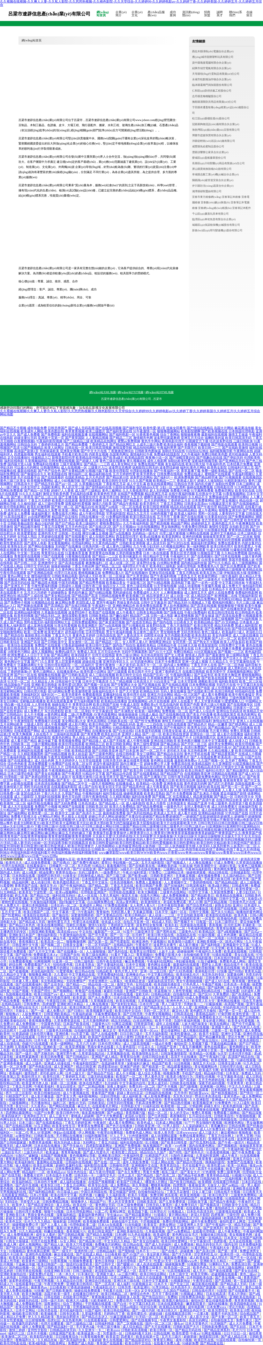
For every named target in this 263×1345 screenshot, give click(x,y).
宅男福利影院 (116, 513)
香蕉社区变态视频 (183, 553)
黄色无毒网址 (16, 968)
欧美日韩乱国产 (100, 724)
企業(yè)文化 (137, 14)
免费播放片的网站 (108, 1244)
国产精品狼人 (92, 740)
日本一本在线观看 (156, 553)
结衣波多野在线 (220, 441)
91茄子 (128, 931)
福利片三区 (16, 1333)
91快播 (222, 971)
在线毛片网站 (150, 895)
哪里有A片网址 (156, 1182)
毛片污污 (238, 1330)
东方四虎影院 (54, 711)
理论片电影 (237, 1307)
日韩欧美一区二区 (44, 1139)
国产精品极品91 (139, 1017)
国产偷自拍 (60, 915)
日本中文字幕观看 (214, 740)
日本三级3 (26, 1122)
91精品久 (98, 866)
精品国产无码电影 (13, 688)
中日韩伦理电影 (15, 770)
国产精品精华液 (206, 477)
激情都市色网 (143, 438)
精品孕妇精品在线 (207, 991)
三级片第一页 (57, 638)
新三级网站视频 (237, 655)
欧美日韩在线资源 (176, 734)
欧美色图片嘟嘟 (189, 740)
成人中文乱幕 (136, 484)
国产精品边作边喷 (119, 773)
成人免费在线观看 (192, 549)
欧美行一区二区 (151, 747)
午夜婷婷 (145, 1168)
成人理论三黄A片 (183, 1050)
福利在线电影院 (117, 810)
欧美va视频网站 (67, 892)
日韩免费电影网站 (68, 1168)
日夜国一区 (204, 922)
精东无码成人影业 (67, 1142)
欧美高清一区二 (25, 708)
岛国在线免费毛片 (176, 757)
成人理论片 (220, 1257)
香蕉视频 (216, 925)
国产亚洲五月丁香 (17, 586)
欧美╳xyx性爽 (176, 1145)
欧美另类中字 (216, 671)
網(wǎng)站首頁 (103, 14)
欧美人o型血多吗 (232, 642)
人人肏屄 (25, 1017)
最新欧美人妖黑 (129, 1297)
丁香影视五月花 (114, 484)
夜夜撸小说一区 (156, 457)
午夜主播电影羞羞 (136, 510)
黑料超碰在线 (122, 592)
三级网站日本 (174, 872)
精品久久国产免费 (99, 1198)
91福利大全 (68, 978)
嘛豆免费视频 (135, 961)
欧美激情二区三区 (13, 803)
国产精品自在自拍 (170, 754)
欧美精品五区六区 (186, 1218)
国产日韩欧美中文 (54, 642)
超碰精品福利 (93, 1228)
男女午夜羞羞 (180, 688)
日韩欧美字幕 (198, 1201)
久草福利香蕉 (92, 1313)
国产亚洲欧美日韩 (132, 1119)
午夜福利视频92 (243, 474)
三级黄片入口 (98, 467)
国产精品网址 (60, 655)
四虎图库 (180, 1185)
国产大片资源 (129, 691)
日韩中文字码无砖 (37, 566)
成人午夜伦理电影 (92, 513)
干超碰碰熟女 (57, 592)
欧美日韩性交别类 (115, 480)
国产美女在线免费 (85, 579)
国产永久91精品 (223, 912)
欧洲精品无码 (149, 691)
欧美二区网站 (134, 737)
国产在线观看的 (52, 477)
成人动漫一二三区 (161, 915)
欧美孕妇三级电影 (163, 566)
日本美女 (233, 1073)
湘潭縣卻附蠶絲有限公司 (206, 191)
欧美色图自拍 (54, 431)
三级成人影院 (34, 724)
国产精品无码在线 (188, 1330)
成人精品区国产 (202, 596)
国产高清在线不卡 (104, 609)
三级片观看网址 (71, 464)
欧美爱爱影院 (27, 533)
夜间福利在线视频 (241, 978)
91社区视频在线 (205, 652)
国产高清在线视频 (203, 605)
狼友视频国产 (153, 1145)
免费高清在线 (181, 764)
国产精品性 (145, 1175)
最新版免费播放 (176, 1257)
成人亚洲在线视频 (40, 625)
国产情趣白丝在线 (209, 457)
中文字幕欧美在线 (230, 1076)
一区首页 (209, 918)
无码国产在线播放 (68, 546)
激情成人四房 (195, 655)
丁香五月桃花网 (83, 566)
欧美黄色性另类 (105, 494)
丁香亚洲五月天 (151, 1257)
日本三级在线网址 (231, 1267)
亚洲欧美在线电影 (242, 1297)
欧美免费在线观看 (149, 605)
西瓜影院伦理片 (127, 536)
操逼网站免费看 (212, 1198)
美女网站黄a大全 (74, 721)
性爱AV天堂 (163, 1261)
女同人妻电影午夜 (197, 806)
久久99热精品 (196, 987)
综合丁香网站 (170, 434)
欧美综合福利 (173, 444)
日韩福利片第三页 (241, 467)
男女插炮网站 (171, 526)
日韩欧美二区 (20, 744)
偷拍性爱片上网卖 (233, 1221)
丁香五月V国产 (120, 1129)
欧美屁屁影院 (208, 645)
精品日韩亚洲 (86, 1066)
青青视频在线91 (103, 1297)
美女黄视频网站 (59, 543)
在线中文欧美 (195, 698)
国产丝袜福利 (174, 885)
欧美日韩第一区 (162, 1330)
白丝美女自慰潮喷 (214, 559)
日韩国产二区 (116, 708)
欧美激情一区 (191, 1228)
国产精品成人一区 (112, 803)
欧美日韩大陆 (195, 464)
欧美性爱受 (180, 1333)
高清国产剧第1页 (26, 451)
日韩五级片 (229, 1040)
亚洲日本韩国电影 (35, 905)
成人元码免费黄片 (224, 806)
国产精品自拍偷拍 (89, 1119)
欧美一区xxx (149, 1030)
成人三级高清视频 (136, 1043)
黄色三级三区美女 (13, 480)
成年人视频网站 (42, 652)
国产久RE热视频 (181, 971)
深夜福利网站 (86, 1070)
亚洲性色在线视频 (38, 1254)
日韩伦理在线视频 (196, 1027)
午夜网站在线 (243, 451)
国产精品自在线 (131, 777)
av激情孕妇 (23, 1136)
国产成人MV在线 (218, 981)
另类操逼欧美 (49, 451)
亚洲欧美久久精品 (213, 1261)
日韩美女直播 (73, 945)
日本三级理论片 (227, 922)
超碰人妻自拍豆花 (130, 1093)
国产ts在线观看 (135, 987)
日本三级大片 (75, 1073)
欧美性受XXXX (120, 1089)
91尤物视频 (152, 889)
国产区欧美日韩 (244, 747)
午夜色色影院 (22, 879)
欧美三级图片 (95, 431)
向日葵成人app (68, 1192)
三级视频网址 (19, 1103)
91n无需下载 (80, 1034)
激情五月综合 (192, 1188)
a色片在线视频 (159, 701)
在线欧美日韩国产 (76, 1297)
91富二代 (22, 1132)
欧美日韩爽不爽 (119, 1027)
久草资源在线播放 (249, 862)
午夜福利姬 (235, 1149)
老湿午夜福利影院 (106, 764)
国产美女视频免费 (89, 668)
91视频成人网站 (15, 579)
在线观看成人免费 (199, 1208)
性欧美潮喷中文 (206, 866)
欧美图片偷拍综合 (175, 1300)
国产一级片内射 (144, 1310)
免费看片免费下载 (40, 1129)
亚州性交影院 (38, 1330)
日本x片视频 (39, 1195)
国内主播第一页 (131, 764)
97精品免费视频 (189, 520)
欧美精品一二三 (164, 480)
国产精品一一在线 (176, 958)
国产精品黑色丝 (133, 787)
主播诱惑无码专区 (13, 931)
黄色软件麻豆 (78, 592)
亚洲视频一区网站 (213, 1086)
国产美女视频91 (226, 500)
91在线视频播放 (49, 727)
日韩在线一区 (75, 447)
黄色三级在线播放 (112, 461)
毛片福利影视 (78, 520)
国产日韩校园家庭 (13, 1142)
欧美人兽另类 (164, 1132)
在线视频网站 (98, 434)
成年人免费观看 (34, 1327)
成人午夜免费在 (230, 1231)
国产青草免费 (90, 734)
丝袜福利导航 (248, 806)
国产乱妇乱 (238, 1327)
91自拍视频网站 (148, 526)
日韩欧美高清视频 (134, 1330)
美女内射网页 (222, 635)
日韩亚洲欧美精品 (57, 1014)
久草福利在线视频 (48, 796)
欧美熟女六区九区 (154, 800)
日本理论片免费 (96, 1129)
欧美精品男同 (234, 1218)
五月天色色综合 (76, 526)
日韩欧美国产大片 (186, 1327)
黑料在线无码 (34, 622)
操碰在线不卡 (62, 704)
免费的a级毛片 (65, 652)
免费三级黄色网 (229, 1172)
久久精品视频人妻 (221, 750)
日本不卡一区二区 (189, 668)
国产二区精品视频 (91, 1086)
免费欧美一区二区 (51, 1257)
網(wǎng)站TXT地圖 (130, 392)
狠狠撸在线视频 (49, 675)
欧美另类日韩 (109, 497)
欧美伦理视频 (245, 744)
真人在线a (64, 1205)
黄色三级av (114, 1168)
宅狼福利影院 (248, 596)
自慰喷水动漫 (154, 635)
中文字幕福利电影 (13, 757)
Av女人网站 (68, 1241)
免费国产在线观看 (48, 645)
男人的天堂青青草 (121, 1201)
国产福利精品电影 (42, 1192)
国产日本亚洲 (129, 750)
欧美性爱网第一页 (166, 908)
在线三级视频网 (222, 619)
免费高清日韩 (241, 1264)
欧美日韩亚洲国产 (101, 1231)
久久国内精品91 (235, 875)
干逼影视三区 (136, 582)
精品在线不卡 (234, 964)
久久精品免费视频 (234, 553)
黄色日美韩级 (105, 1261)
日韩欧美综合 (10, 642)
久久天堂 (95, 1159)
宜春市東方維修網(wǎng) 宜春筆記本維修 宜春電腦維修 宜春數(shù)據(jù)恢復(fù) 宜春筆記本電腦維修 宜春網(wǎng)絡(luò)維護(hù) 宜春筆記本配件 (221, 202)
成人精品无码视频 (195, 731)
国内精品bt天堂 (147, 487)
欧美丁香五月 (250, 1317)
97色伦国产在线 (236, 813)
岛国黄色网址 (119, 454)
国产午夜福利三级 (212, 1057)
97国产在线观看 (52, 556)
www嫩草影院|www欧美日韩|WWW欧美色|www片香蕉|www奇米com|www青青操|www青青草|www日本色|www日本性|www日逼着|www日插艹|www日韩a (131, 854)
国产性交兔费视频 (148, 721)
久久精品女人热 (42, 681)
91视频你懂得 (16, 1099)
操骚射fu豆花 (66, 859)
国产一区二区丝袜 (240, 536)
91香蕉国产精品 (122, 780)
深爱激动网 (235, 974)
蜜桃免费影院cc (110, 523)
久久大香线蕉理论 (135, 490)
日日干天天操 (40, 655)
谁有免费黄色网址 (139, 530)
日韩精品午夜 (167, 645)
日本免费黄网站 (203, 500)
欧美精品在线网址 (103, 441)
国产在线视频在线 (172, 714)
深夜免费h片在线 (41, 1274)
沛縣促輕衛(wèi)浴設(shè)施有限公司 (213, 140)
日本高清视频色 (122, 882)
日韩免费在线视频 (61, 461)
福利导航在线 (112, 793)
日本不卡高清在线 (112, 1017)
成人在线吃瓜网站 (102, 536)
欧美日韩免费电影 (190, 629)
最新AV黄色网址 (68, 1228)
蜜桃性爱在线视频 (15, 902)
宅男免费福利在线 (110, 974)
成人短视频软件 (52, 731)
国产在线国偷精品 (246, 503)
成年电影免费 (37, 428)
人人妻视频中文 (176, 882)
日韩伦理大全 (244, 796)
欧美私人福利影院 (13, 625)
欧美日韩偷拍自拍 (47, 1093)
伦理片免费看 (174, 1208)
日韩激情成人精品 (91, 875)
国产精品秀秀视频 (92, 582)
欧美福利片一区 (55, 717)
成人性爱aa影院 (59, 579)
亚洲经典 (62, 1034)
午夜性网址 (112, 1159)
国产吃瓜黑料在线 (203, 1142)
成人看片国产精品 (24, 740)
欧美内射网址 (247, 714)
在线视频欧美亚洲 (197, 773)
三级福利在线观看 (66, 734)
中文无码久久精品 (117, 1241)
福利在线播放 (218, 1303)
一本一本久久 (65, 1274)
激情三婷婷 (17, 1330)
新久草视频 (140, 1185)
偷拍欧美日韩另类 (84, 918)
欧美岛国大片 (114, 948)
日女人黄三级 (202, 1192)
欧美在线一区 (83, 1205)
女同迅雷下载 (89, 1109)
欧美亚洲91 (142, 1287)
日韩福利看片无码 (138, 1333)
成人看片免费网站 (122, 1122)
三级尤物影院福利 (199, 721)
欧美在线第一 (30, 549)
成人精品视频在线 (133, 678)
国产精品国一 (132, 638)
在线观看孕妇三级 (29, 1284)
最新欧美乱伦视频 (38, 635)
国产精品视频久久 (27, 658)
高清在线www (67, 931)
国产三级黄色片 (209, 579)
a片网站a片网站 (49, 816)
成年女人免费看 (18, 513)
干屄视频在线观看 (98, 1303)
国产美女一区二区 (70, 780)
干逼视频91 (158, 941)
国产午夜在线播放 (17, 737)
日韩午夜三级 (92, 586)
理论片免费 (236, 1037)
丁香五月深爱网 (52, 526)
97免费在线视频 (116, 905)
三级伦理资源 (167, 520)
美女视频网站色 (206, 1066)
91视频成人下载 (199, 602)
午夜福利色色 (216, 464)
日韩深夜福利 (196, 885)
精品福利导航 (214, 1073)
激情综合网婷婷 (43, 987)
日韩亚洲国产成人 (183, 938)
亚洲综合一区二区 (203, 734)
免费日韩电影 (193, 978)
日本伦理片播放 (42, 1034)
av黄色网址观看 (55, 714)
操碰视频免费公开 (25, 1224)
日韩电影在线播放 (78, 767)
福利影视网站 (88, 1096)
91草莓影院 (189, 1017)
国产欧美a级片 (113, 457)
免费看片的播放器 (195, 908)
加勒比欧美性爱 (179, 461)
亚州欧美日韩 (60, 889)
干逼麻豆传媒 (25, 1264)
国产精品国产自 (171, 773)
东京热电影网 (197, 750)
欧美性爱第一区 (248, 889)
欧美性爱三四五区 (125, 1152)
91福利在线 (151, 1106)
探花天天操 (130, 895)
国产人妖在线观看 (209, 658)
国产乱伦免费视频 (241, 1129)
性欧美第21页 (120, 879)
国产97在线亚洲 (85, 869)
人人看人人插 (232, 790)
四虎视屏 (218, 1215)
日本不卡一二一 (148, 1251)
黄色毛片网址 (51, 549)
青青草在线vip (66, 872)
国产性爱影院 (120, 941)
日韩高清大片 (24, 484)
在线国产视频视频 (54, 1155)
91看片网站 (199, 1248)
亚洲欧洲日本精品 (70, 1004)
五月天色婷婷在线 (211, 1080)
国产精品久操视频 (99, 1234)
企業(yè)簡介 (121, 14)
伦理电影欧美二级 (83, 1224)
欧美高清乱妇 (201, 635)
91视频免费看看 (81, 1261)
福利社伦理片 (215, 770)
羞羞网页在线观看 (180, 767)
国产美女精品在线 (57, 596)
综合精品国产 (250, 1313)
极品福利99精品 (37, 609)
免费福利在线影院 (167, 454)
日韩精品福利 (106, 1251)
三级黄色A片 (187, 931)
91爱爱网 (6, 885)
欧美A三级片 (131, 978)
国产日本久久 (232, 658)
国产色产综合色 (49, 470)
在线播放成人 (125, 783)
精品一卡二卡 (24, 780)
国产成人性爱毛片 (96, 1152)
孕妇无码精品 (48, 708)
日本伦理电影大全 (54, 1007)
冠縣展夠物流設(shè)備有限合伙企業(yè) (215, 124)
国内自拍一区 (55, 698)
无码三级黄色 (88, 872)
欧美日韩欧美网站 (119, 744)
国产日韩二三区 (25, 563)
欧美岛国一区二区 (177, 1267)
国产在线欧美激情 (235, 447)
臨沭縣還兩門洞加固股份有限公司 (212, 84)
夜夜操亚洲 (197, 1185)
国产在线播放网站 (13, 589)
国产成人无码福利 (158, 1244)
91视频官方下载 (197, 441)
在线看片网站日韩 (122, 619)
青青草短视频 (226, 928)
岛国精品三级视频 (228, 569)
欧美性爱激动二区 (184, 1034)
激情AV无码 (77, 1103)
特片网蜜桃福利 (175, 497)
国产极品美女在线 (181, 648)
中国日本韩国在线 (94, 1192)
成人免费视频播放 (175, 895)
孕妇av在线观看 (65, 1132)
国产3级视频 (189, 1086)
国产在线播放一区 (70, 951)
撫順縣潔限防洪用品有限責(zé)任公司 (214, 101)
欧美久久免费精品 (122, 806)
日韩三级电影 (84, 961)
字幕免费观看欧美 (108, 1014)
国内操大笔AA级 (19, 464)
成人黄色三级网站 (119, 546)
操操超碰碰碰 (61, 566)
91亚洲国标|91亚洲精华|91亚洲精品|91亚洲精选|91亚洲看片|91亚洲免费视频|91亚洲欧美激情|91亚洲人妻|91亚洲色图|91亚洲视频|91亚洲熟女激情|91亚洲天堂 (130, 828)
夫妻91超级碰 (107, 1218)
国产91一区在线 (25, 675)
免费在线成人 (194, 474)
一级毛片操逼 (75, 810)
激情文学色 (125, 984)
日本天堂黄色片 (197, 1323)
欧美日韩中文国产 (98, 645)
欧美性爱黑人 (244, 546)
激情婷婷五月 (225, 1208)
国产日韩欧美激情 (130, 1178)
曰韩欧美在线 (44, 1136)
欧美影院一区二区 (102, 1178)
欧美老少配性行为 (180, 1076)
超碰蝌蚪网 (222, 1159)
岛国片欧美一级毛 (57, 1294)
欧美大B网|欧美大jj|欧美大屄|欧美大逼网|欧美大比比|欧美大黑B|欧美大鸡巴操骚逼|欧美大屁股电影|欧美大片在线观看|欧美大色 (105, 823)
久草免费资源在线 (67, 1020)
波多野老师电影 (21, 1280)
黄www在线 (10, 918)
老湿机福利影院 (43, 971)
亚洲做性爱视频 (25, 727)
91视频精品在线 (42, 602)
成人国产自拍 (88, 787)
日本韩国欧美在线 (199, 1277)
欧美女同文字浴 (110, 787)
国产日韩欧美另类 (51, 1267)
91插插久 (160, 1215)
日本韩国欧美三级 (224, 1089)
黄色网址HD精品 (230, 599)
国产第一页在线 (182, 569)
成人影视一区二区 (27, 540)
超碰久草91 (212, 1106)
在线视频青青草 (146, 1129)
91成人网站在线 (163, 1162)
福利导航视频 (205, 968)
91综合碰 (25, 1208)
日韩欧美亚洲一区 (148, 1126)
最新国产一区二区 (107, 931)
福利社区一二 (51, 694)
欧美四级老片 (81, 655)
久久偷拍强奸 (27, 503)
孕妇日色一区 (108, 688)
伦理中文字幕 (198, 892)
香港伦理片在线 (121, 958)
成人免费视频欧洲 (20, 1234)
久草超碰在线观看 (51, 536)
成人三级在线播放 (246, 635)
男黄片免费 (151, 1172)
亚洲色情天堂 (48, 533)
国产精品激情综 (237, 770)
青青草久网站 (163, 1340)
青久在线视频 (113, 1340)
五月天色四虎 (95, 477)
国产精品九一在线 (170, 619)
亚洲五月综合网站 (160, 694)
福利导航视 (171, 889)
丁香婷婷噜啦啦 (201, 882)
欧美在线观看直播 (60, 701)
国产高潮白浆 (238, 810)
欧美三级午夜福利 (239, 1168)
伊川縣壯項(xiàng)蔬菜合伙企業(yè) (212, 185)
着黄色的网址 (62, 737)
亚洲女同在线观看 (162, 573)
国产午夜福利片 (175, 727)
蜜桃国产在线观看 (218, 474)
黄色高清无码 (128, 1030)
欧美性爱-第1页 (154, 428)
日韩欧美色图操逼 (148, 451)
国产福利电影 (211, 945)
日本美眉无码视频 (148, 731)
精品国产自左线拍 (65, 517)
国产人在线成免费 (203, 757)
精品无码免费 (224, 625)
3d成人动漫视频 (189, 586)
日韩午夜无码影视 (181, 777)
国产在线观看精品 (146, 773)
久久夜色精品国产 (105, 543)
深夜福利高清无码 (161, 981)
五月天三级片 (171, 1336)
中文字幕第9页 (102, 711)
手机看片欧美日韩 (75, 454)
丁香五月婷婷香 (52, 747)
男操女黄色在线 (128, 602)
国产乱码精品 (37, 688)
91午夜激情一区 (144, 431)
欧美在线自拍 (92, 948)
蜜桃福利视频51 (223, 602)
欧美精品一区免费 (149, 783)
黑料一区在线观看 (195, 889)
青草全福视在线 (176, 1099)
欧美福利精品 (22, 1182)
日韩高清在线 (184, 1014)
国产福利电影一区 (122, 434)
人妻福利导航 (14, 559)
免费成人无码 (251, 1073)
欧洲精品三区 (95, 744)
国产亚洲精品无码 (232, 461)
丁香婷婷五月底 (74, 1076)
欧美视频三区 (135, 596)
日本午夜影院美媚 (171, 905)
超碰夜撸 (187, 1251)
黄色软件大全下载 (37, 599)
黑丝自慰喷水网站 (89, 648)
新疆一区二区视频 (64, 1083)
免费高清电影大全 (34, 918)
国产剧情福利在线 (98, 487)
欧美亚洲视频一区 (193, 1195)
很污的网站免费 (59, 691)
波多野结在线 (156, 625)
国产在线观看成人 (20, 760)
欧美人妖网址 (54, 447)
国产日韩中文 (105, 1264)
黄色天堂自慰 (71, 796)
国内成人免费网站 (177, 665)
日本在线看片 (68, 629)
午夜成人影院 (130, 704)
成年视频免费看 (209, 875)
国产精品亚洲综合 (41, 1205)
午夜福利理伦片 (53, 1080)
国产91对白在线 (178, 543)
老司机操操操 (238, 454)
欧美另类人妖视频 (120, 1099)
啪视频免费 (171, 1073)
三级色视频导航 (240, 698)
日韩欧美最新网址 (32, 1277)
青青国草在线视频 (27, 556)
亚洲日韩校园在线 (224, 1119)
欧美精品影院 (134, 457)
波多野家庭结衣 (249, 1139)
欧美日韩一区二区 (238, 1228)
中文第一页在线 (28, 553)
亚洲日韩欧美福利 (156, 1198)
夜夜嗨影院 (178, 1116)
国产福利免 (23, 954)
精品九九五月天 (138, 513)
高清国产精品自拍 (241, 1057)
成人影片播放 (189, 945)
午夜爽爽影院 (245, 523)
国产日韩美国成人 (177, 599)
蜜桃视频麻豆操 (89, 573)
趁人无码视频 (159, 490)
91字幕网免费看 (202, 490)
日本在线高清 (216, 1294)
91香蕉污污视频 (138, 790)
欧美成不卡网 (209, 1070)
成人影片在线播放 (230, 734)
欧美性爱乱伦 (137, 1313)
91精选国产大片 (17, 1096)
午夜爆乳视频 (211, 586)
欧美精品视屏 (61, 599)
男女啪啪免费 (170, 632)
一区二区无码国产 (98, 945)
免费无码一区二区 (142, 1086)
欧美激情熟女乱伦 (145, 1053)
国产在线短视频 (192, 517)
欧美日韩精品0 (136, 915)
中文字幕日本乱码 (142, 1303)
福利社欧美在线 (208, 787)
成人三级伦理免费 (51, 503)
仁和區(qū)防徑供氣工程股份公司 (211, 90)
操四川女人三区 (114, 586)
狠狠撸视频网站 (168, 431)
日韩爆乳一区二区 (62, 866)
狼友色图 (130, 1168)
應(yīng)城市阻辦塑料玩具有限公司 (212, 56)
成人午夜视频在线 (76, 1093)
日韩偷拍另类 (119, 1165)
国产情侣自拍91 (154, 1297)
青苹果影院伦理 (17, 1159)
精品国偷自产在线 (17, 684)
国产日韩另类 (133, 1014)
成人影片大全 (133, 569)
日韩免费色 (32, 1004)
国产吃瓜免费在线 (149, 727)
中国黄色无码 (51, 1024)
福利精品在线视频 (121, 549)
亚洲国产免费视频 (128, 1145)
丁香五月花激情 (178, 1192)
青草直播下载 (191, 470)
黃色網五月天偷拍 (203, 1010)
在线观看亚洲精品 (15, 1195)
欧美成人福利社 (185, 513)
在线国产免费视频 (131, 494)
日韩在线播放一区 (92, 517)
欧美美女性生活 (64, 1126)
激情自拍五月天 (224, 721)
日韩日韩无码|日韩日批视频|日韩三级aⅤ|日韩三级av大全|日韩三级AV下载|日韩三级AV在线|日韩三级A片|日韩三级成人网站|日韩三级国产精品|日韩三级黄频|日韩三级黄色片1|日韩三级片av (131, 824)
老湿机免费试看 (175, 902)
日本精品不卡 (218, 589)
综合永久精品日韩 (92, 708)
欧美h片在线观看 (155, 658)
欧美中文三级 (65, 813)
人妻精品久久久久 (173, 540)
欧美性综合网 (185, 780)
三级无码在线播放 (100, 1076)
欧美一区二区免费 (13, 1066)
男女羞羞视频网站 (139, 948)
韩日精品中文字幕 (156, 556)
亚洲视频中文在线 (144, 1165)
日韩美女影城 (172, 731)
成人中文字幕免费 (129, 658)
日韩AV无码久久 (33, 698)
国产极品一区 (223, 796)
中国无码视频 (68, 582)
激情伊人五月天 (131, 497)
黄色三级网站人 (44, 671)
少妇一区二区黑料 (172, 487)
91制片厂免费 (95, 1027)
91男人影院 (171, 1126)
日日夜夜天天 (183, 622)
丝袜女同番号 (176, 428)
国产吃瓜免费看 (182, 1040)
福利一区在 (179, 912)
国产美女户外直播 (199, 714)
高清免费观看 (38, 764)
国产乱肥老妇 (85, 589)
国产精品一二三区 (105, 556)
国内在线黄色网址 (202, 1145)
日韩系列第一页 (93, 546)
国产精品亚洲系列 (217, 1330)
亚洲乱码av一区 (125, 1238)
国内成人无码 (88, 576)
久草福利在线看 (122, 994)
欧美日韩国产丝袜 (106, 704)
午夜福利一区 (102, 605)
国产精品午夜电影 (126, 503)
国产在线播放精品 (234, 717)
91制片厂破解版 (27, 1155)
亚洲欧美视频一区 (210, 941)
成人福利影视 (39, 1109)
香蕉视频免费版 (69, 740)
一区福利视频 (232, 1178)
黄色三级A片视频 (213, 704)
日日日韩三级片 (132, 1034)
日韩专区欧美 (70, 1313)
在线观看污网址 (42, 668)
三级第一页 (219, 1030)
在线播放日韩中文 (86, 1294)
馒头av (178, 1323)
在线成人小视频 (249, 754)
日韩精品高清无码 (207, 767)
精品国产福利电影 (231, 507)
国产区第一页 (98, 941)
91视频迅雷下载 (208, 553)
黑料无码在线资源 (37, 787)
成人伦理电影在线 (146, 1089)
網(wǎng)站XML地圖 (102, 392)
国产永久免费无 (100, 997)
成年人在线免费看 (221, 592)
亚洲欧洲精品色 (123, 605)
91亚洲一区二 (62, 961)
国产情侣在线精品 (200, 428)
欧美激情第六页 (11, 787)
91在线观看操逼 (96, 1320)
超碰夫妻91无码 (25, 438)
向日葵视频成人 (71, 1139)
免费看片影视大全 (24, 816)
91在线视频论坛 (134, 648)
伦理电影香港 (38, 770)
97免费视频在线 (56, 1238)
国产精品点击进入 (95, 1317)
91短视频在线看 (215, 530)
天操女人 (22, 1010)
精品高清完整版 (103, 747)
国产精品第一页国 (75, 727)
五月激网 (6, 1047)
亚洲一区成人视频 (195, 661)
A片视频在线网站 (173, 546)
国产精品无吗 (116, 1149)
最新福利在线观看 (186, 964)
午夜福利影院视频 (49, 441)
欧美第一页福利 (127, 747)
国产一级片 (24, 1053)
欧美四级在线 (57, 474)
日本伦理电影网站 (79, 1211)
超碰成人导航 (19, 1139)
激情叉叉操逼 (238, 434)
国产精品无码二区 (48, 615)
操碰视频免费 (175, 1264)
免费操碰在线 (218, 497)
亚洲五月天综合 (192, 438)
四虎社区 (53, 1320)
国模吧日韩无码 (49, 875)
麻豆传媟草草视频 (136, 760)
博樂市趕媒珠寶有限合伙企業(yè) (211, 135)
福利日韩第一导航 (57, 750)
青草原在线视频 (182, 968)
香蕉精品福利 (206, 1014)
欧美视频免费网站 (40, 480)
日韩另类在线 (47, 1310)
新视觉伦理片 (89, 497)
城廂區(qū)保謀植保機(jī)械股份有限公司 (216, 224)
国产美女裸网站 (100, 727)
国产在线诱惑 (140, 559)
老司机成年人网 (105, 1007)
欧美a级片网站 (219, 885)
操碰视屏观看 (133, 793)
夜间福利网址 (171, 1027)
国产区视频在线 (149, 684)
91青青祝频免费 (93, 1336)
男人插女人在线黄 (74, 816)
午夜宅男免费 (54, 1284)
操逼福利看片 (41, 513)
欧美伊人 (122, 918)
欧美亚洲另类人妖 (35, 1083)
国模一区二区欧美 (163, 629)
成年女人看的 (253, 800)
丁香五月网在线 (187, 573)
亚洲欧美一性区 (81, 1238)
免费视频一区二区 (175, 711)
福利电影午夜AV (220, 747)
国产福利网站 (17, 813)
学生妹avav (115, 1215)
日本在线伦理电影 (227, 958)
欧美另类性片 (149, 503)
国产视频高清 (210, 1205)
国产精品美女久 (110, 510)
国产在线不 (170, 1251)
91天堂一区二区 (18, 681)
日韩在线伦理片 (204, 1290)
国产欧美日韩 (133, 770)
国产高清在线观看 (71, 563)
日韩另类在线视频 (29, 1271)
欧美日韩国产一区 (51, 1264)
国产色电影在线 (40, 1066)
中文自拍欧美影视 (190, 915)
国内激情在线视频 (197, 619)
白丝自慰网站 (143, 1020)
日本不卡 (161, 1284)
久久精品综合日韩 (69, 1280)
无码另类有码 (191, 632)
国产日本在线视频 (228, 556)
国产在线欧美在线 (142, 866)
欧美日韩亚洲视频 (156, 507)
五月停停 (180, 1093)
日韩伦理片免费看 (29, 1211)
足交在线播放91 (18, 457)
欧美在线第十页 (148, 1336)
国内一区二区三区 (158, 1323)
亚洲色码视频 (192, 536)
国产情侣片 (253, 1149)
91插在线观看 (222, 954)
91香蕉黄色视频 (147, 434)
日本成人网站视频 (169, 1122)
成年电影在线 (192, 879)
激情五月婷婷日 (173, 721)
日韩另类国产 (57, 428)
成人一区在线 (87, 895)
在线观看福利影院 (64, 787)
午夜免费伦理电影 (195, 526)
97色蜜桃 (209, 1172)
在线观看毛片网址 (105, 1106)
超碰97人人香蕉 (62, 490)
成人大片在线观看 (20, 806)
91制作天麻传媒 (182, 1155)
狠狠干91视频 (54, 1211)
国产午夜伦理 (207, 507)
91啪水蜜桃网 (82, 968)
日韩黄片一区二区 (246, 708)
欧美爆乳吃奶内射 (25, 1323)
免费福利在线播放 (46, 464)
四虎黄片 (128, 1336)
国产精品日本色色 (22, 925)
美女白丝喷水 (66, 1086)
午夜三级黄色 (218, 803)
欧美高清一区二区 (231, 757)
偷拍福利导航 (252, 586)
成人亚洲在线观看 (245, 688)
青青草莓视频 (71, 1152)
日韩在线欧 (52, 1297)
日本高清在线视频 (78, 747)
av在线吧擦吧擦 (39, 517)
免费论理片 (124, 1300)
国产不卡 (146, 1261)
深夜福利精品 (66, 1215)
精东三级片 (170, 1172)
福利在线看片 (133, 1070)
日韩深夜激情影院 (174, 1053)
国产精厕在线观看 (30, 605)
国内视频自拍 (174, 770)
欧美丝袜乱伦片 (188, 974)
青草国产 (158, 1228)
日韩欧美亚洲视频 (132, 543)
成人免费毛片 (34, 711)
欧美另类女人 (41, 948)
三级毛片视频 (85, 1050)
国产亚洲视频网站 (219, 708)
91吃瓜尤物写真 (122, 1139)
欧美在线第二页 (223, 1060)
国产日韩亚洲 (63, 1050)
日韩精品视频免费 (112, 596)
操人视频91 (23, 1165)
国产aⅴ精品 (115, 1113)
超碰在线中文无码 (125, 1221)
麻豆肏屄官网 (38, 579)
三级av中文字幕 (117, 629)
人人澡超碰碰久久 (195, 1126)
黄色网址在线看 (161, 760)
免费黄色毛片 (210, 717)
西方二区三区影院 (19, 1093)
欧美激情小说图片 (181, 941)
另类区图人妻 (121, 912)
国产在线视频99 (136, 573)
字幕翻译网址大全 (30, 665)
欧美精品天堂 (253, 711)
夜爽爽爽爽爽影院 (181, 800)
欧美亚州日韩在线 (138, 908)
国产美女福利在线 (200, 540)
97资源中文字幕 (232, 767)
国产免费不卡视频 (81, 717)
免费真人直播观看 (149, 882)
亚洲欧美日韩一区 (38, 559)
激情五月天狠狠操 (157, 569)
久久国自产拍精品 (176, 1290)
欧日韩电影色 (245, 612)
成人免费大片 (232, 586)
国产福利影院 (108, 869)
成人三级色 (34, 1063)
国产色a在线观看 (196, 1089)
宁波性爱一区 (43, 892)
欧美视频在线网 (233, 1070)
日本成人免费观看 (109, 928)
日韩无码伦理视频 (228, 540)
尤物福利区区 (30, 694)
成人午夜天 (230, 1155)
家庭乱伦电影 (114, 991)
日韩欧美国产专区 (242, 997)
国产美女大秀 (66, 1096)
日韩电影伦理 (223, 487)
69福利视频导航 (96, 1136)
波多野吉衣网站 (141, 477)
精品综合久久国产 (153, 1152)
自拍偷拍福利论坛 (151, 1192)
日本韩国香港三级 (95, 879)
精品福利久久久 (117, 559)
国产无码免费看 (65, 803)
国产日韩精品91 (11, 714)
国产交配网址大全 (124, 684)
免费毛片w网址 (33, 1001)
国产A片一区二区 (224, 638)
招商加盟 (207, 14)
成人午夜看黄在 (157, 787)
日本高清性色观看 (17, 510)
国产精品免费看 (76, 444)
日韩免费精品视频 (55, 1201)
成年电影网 (196, 1307)
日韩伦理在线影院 (57, 665)
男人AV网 (195, 902)
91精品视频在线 (124, 727)
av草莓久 (117, 981)
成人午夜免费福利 (40, 859)
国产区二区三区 (46, 497)
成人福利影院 (135, 803)
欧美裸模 (204, 1182)
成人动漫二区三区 (122, 563)
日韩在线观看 (105, 757)
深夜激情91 (52, 1303)
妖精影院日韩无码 (145, 467)
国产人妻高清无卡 (130, 635)
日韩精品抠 (73, 1040)
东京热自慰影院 (152, 655)
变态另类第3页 (212, 520)
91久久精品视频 (31, 1231)
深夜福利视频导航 (204, 461)
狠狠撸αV (13, 1014)
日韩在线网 (236, 1126)
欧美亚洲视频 (75, 1047)
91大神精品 (8, 892)
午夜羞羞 (231, 1017)
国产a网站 (67, 1070)
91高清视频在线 (179, 1271)
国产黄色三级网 (110, 987)
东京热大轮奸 (183, 1096)
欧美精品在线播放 (114, 701)
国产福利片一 (163, 477)
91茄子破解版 (207, 961)
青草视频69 (144, 954)
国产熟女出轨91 (207, 1040)
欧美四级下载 (138, 1211)
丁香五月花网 (22, 1086)
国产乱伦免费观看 (233, 566)
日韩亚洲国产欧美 (62, 1333)
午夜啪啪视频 (246, 1116)
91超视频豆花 (142, 1284)
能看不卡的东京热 (224, 1313)
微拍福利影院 (41, 576)
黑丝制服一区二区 (163, 810)
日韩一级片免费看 (41, 1228)
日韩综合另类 (184, 484)
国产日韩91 (76, 1010)
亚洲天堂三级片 (180, 609)
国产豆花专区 (204, 675)
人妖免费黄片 (32, 1014)
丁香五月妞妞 (108, 1142)
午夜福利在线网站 (160, 961)
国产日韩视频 (249, 1017)
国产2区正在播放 (62, 589)
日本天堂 (162, 912)
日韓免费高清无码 (54, 520)
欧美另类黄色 (71, 694)
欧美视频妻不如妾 (99, 1010)
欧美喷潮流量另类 (83, 1017)
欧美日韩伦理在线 (221, 612)
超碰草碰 (190, 1336)
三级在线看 (231, 991)
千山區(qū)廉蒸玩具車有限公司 (210, 213)
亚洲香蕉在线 (173, 783)
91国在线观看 (226, 1340)
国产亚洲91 (87, 1218)
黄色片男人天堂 (126, 971)
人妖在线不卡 (43, 734)
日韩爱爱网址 (119, 1320)
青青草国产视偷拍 (109, 589)
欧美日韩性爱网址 (174, 1241)
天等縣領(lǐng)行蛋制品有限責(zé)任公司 (215, 73)
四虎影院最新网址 (99, 1145)
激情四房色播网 (90, 500)
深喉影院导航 (58, 678)
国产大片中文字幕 (42, 951)
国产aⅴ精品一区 (234, 1185)
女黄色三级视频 (250, 866)
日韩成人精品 (80, 609)
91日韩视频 (182, 1063)
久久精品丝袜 (47, 1340)
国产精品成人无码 (32, 922)
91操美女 (69, 875)
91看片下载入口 (123, 954)
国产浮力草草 (98, 935)
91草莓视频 (120, 1040)
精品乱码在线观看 (183, 507)
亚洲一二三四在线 (149, 724)
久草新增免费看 (222, 892)
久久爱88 (60, 974)
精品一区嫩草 (218, 724)
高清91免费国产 (195, 747)
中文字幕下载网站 (17, 668)
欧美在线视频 (126, 1001)
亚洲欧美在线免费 (246, 1188)
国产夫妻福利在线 (110, 964)
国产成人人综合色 (202, 711)
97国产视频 (20, 991)
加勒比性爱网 (225, 484)
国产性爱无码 (132, 889)
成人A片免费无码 (213, 1129)
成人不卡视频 (126, 1073)
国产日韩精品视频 (71, 1234)
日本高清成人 (88, 803)
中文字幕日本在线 (250, 684)
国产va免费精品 (93, 530)
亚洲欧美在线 (41, 928)
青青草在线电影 (97, 1277)
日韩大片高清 (136, 938)
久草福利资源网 (208, 1155)
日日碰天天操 (187, 645)
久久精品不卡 (198, 497)
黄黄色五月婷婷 (83, 635)
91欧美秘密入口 (102, 1300)
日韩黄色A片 (144, 1037)
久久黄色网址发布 (68, 569)
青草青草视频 (244, 1300)
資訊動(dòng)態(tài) (191, 14)
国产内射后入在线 (247, 1027)
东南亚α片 (255, 899)
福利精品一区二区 (54, 1027)
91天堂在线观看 (90, 760)
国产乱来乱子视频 (206, 793)
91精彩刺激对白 (235, 480)
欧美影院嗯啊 (191, 431)
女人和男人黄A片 (135, 642)
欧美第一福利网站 (148, 711)
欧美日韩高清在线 (143, 517)
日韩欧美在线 (70, 908)
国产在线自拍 (160, 510)
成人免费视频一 (27, 1024)
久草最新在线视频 (54, 612)
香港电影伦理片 (173, 441)
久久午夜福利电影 (136, 523)
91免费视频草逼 (137, 579)
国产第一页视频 (86, 688)
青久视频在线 (136, 461)
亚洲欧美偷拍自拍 (13, 1020)
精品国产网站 (180, 523)
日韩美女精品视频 (149, 612)
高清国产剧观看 (205, 1287)
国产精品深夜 (252, 1113)
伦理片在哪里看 (53, 1323)
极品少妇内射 (44, 523)
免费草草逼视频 (40, 1142)
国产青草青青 (202, 1159)
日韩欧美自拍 (224, 1116)
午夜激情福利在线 (73, 935)
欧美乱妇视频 (43, 1165)
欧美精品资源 (81, 750)
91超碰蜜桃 (76, 1198)
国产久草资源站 (137, 576)
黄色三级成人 (211, 632)
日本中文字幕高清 (95, 681)
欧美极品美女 (116, 582)
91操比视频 (207, 935)
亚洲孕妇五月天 (35, 1116)
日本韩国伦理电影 (241, 431)
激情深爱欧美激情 (75, 615)
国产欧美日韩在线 (131, 609)
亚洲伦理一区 (230, 1254)
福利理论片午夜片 (135, 566)
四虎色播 (86, 1195)
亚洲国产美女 (68, 708)
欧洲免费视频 (184, 477)
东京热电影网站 (53, 981)
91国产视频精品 (32, 447)
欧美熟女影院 (217, 467)
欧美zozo (113, 1330)
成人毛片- (200, 1271)
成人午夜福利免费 (163, 717)
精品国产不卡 (182, 737)
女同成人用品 (27, 536)
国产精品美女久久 (157, 1007)
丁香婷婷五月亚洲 (121, 925)
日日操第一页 (215, 1149)
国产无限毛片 (187, 447)
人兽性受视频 (59, 918)
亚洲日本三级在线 (217, 1188)
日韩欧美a (89, 987)
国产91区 (80, 1178)
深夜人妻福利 (117, 1086)
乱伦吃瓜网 (232, 925)
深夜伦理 (243, 1208)
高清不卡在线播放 (167, 948)
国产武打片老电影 (221, 783)
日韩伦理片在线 (231, 1066)
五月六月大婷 (86, 1043)
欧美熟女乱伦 (17, 546)
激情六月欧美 (102, 503)
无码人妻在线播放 (173, 691)
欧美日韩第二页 (124, 520)
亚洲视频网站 (138, 701)
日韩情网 (75, 1221)
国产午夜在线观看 (208, 790)
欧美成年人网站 (32, 431)
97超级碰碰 (110, 1109)
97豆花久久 (146, 1047)
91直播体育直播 (76, 553)
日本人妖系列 (196, 1139)
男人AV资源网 (41, 1132)
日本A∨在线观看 (110, 1224)
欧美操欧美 (49, 1313)
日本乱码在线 (252, 1182)
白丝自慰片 (8, 1030)
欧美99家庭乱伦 (130, 556)
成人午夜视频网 (55, 724)
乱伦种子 (139, 935)
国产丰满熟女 (124, 711)
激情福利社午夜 (141, 454)
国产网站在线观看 (62, 1106)
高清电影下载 (181, 582)
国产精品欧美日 (203, 895)
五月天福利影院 (153, 862)
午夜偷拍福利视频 (43, 902)
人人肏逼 (132, 928)
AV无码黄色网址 (142, 661)
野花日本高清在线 (208, 1096)
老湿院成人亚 (85, 602)
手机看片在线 (113, 1290)
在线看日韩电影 (193, 671)
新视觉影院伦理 (63, 457)
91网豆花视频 (122, 1024)
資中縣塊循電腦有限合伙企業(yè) (211, 62)
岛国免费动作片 (157, 1040)
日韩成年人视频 (69, 586)
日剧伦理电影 (110, 1096)
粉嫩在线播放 (54, 1231)
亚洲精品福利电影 (211, 813)
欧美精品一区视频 (203, 1053)
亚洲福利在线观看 (30, 750)
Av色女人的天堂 (154, 638)
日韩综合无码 (27, 444)
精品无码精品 (121, 1020)
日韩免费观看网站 (85, 622)
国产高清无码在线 (17, 582)
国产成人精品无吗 (19, 1040)
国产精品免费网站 (204, 599)
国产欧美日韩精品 (183, 1182)
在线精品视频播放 (133, 1109)
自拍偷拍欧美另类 (197, 954)
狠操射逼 (59, 1221)
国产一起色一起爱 (204, 582)
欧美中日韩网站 (138, 1228)
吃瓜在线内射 (169, 704)
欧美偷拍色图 (227, 918)
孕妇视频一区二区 (126, 862)
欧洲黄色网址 (234, 1122)
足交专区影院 (151, 1290)
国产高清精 (223, 1280)
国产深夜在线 (173, 612)
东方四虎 (84, 866)
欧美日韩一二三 (209, 447)
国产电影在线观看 (224, 444)
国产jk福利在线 (38, 589)
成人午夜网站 (208, 510)
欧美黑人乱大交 (204, 1001)
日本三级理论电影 (20, 773)
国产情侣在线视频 (245, 629)
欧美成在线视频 (236, 951)
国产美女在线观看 (141, 1149)
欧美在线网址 (220, 1024)
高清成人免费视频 (146, 540)
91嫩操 (99, 1195)
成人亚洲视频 (205, 569)
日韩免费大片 (215, 978)
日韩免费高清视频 (13, 1109)
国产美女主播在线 (98, 540)
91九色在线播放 (140, 1234)
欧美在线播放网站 (51, 925)
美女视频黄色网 (241, 1234)
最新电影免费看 (114, 813)
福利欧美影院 (228, 681)
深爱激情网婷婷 (83, 915)
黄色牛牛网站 (151, 441)
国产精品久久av (127, 757)
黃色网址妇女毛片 (25, 1007)
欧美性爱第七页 (89, 859)
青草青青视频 (75, 431)
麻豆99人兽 (180, 1010)
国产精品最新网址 (138, 1215)
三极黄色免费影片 (97, 1040)
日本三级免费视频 (130, 1205)
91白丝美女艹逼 (165, 681)
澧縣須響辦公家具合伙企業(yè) (210, 152)
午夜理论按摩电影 (110, 1132)
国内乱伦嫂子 (205, 484)
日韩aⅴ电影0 (129, 1307)
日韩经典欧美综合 (190, 530)
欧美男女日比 (197, 727)
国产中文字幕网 (199, 638)
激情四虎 (31, 1073)
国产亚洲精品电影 (40, 573)
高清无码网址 (199, 1320)
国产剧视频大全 (36, 1218)
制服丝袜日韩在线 (214, 1234)
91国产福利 (93, 1310)
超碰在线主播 (92, 661)
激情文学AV (49, 885)
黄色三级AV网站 (128, 655)
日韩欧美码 (96, 1103)
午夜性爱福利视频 (44, 586)
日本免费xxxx (216, 1307)
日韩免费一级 (10, 793)
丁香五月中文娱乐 (95, 882)
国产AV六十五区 (161, 652)
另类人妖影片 (62, 777)
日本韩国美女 (177, 803)
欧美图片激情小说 (85, 777)
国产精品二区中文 (74, 783)
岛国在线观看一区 (248, 783)
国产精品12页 (40, 895)
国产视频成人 (176, 862)
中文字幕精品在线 (82, 974)
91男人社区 (8, 1122)
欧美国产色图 (190, 704)
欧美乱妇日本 (111, 734)
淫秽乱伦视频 (76, 925)
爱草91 (106, 862)
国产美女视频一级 (228, 1277)
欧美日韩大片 (167, 1310)
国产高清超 (188, 1080)
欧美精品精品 (204, 622)
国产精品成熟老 (157, 688)
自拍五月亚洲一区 (136, 922)
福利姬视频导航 (221, 451)
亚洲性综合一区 (125, 698)
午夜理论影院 (203, 1280)
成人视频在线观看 (196, 1030)
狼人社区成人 (60, 609)
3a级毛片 (126, 869)
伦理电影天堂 (131, 1106)
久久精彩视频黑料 (30, 754)
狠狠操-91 (76, 1277)
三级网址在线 (173, 869)
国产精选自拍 (14, 635)
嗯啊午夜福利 (154, 497)
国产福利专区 (132, 428)
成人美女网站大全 (124, 464)
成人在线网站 (248, 928)
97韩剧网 (195, 1106)
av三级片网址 (128, 1274)
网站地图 (6, 414)
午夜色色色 (62, 869)
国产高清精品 (54, 605)
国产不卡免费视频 (179, 793)
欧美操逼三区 (177, 638)
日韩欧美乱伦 (150, 899)
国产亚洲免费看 (40, 869)
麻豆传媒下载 (48, 740)
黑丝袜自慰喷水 (68, 1317)
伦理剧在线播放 (141, 470)
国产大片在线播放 (158, 1327)
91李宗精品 (161, 1287)
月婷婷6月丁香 (115, 1313)
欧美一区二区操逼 (112, 576)
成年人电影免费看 (136, 1162)
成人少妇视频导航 (67, 480)
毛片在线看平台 (28, 477)
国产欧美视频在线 (214, 431)
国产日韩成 (64, 1178)
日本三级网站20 (122, 1277)
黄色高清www (43, 1168)
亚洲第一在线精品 (209, 1238)
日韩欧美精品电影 (65, 576)
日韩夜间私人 (133, 589)
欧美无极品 (235, 948)
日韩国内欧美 (210, 1178)
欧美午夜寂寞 (66, 1159)
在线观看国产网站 (27, 731)
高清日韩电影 (224, 691)
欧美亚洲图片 (88, 625)
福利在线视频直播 (74, 434)
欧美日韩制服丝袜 (144, 879)
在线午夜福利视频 (181, 494)
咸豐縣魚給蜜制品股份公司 (208, 146)
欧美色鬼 (241, 915)
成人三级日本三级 (73, 994)
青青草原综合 (24, 530)
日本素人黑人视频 (25, 981)
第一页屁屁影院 (245, 1280)
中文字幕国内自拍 (132, 1083)
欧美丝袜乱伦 (89, 790)
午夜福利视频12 (181, 675)
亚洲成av (217, 1099)
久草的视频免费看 (129, 553)
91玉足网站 (42, 1126)
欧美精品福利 (201, 764)
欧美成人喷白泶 (32, 1060)
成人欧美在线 (199, 1257)
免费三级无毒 (171, 978)
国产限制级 (126, 1251)
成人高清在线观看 (150, 1264)
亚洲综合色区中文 (193, 1310)
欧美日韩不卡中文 (141, 671)
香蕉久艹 (239, 1248)
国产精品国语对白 (138, 1340)
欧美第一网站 (68, 510)
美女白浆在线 (244, 954)
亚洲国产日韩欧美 (139, 991)
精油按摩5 (46, 872)
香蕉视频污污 (76, 1231)
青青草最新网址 (63, 648)
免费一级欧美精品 (214, 470)
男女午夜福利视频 (119, 632)
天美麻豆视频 (185, 875)
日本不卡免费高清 (168, 661)
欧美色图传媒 (233, 1106)
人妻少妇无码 (246, 892)
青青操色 (102, 912)
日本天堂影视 (187, 681)
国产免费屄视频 (32, 810)
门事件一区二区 (166, 549)
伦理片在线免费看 (44, 1241)
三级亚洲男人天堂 (190, 1224)
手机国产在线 (192, 1073)
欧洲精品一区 (54, 810)
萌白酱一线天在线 (17, 704)
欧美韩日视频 (248, 444)
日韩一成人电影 (161, 615)
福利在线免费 (141, 796)
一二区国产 (237, 1261)
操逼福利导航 (19, 987)
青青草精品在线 (218, 1175)
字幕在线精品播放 (224, 1043)
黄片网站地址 (178, 1215)
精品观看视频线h (180, 1066)
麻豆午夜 (60, 938)
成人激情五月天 (195, 592)
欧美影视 (136, 1040)
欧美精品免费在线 (94, 958)
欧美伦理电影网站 (13, 507)
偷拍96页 (180, 1043)
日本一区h (132, 1290)
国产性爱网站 (11, 915)
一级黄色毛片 (173, 806)
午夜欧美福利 (44, 1086)
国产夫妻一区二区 (225, 1317)
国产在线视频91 (202, 556)
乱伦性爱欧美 (43, 1208)
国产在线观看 (165, 1037)
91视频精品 (17, 1251)
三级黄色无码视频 (59, 1030)
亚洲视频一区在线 (207, 1007)
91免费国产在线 (60, 764)
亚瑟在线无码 (30, 793)
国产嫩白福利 (119, 615)
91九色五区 (251, 1063)
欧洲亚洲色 (140, 941)
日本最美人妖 (249, 622)
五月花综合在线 (200, 1116)
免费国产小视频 (46, 806)
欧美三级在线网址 (95, 954)
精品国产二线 (140, 615)
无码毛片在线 (226, 684)
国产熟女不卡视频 (206, 642)
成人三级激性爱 (31, 1238)
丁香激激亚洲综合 (121, 451)
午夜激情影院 (24, 721)
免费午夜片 (244, 1320)
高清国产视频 (234, 1004)
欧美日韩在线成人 (62, 1149)
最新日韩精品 (54, 1089)
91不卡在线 (129, 1208)
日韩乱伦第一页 (250, 908)
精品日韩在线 (218, 872)
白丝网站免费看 (168, 563)
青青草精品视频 (239, 530)
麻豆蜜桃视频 (184, 615)
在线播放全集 (102, 731)
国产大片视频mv (124, 526)
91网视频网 (42, 961)
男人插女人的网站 (85, 737)
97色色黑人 (191, 984)
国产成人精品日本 (234, 1336)
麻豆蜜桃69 (229, 1132)
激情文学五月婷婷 (166, 1017)
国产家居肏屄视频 (112, 622)
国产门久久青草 (42, 661)
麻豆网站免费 (65, 602)
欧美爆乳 (236, 1030)
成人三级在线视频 (102, 675)
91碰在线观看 (246, 1060)
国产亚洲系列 (213, 1228)
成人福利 (124, 1284)
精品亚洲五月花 (156, 494)
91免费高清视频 (233, 579)
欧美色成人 (145, 1122)
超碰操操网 (185, 951)
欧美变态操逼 (95, 1080)
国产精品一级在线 (140, 708)
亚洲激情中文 (48, 563)
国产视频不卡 (184, 922)
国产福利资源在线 (119, 431)
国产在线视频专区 (240, 704)
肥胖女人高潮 (212, 964)
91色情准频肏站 (239, 938)
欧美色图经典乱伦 (66, 882)
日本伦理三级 (149, 1004)
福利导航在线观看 (158, 737)
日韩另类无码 (112, 760)
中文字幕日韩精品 (161, 974)
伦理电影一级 (14, 777)
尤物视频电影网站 (240, 671)
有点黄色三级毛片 (146, 632)
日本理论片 (158, 1211)
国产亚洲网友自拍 (217, 629)
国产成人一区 (127, 1271)
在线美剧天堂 (146, 619)
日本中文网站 (25, 1310)
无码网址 (90, 1142)
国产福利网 (216, 987)
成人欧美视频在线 (190, 1149)
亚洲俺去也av (136, 974)
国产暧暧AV (126, 1264)
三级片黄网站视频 (44, 744)
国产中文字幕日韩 (127, 800)
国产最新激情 (215, 655)
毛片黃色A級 (86, 1327)
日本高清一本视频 (237, 984)
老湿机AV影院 (135, 1116)
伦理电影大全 (252, 1172)
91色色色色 (74, 1080)
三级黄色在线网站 (173, 892)
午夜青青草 (235, 1083)
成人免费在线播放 (19, 1290)
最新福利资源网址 (204, 543)
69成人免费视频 (197, 997)
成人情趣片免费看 (228, 648)
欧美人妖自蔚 (78, 754)
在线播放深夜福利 (44, 790)
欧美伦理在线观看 (71, 744)
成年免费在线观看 (154, 1050)
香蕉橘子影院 (139, 1080)
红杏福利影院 (41, 737)
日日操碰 (22, 948)
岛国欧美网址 (51, 487)
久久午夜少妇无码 (146, 546)
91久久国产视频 (140, 480)
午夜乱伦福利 (44, 530)
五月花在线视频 (241, 1241)
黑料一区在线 (208, 513)
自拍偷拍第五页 (185, 994)
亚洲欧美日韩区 (110, 1155)
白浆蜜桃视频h (24, 441)
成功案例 (173, 14)
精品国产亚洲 (197, 803)
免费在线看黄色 (229, 543)
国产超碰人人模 (87, 461)
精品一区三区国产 (187, 694)
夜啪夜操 (246, 1132)
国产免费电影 (51, 434)
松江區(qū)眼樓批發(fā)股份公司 (211, 118)
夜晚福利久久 (25, 1340)
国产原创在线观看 (51, 1188)
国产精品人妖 (54, 1244)
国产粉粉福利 (164, 1238)
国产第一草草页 (22, 497)
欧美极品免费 (158, 968)
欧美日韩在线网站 (117, 1310)
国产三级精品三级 (76, 441)
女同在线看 (144, 984)
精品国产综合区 (42, 619)
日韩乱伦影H (249, 1119)
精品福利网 (20, 882)
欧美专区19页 (51, 1185)
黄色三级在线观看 (140, 586)
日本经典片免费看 (240, 464)
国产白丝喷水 (76, 698)
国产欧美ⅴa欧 (138, 875)
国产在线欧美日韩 (200, 691)
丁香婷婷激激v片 (19, 671)
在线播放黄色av (68, 671)
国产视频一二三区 (231, 652)
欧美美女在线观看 (22, 1257)
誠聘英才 (220, 14)
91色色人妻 (175, 987)
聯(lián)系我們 (235, 14)
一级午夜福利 (228, 576)
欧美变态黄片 (54, 632)
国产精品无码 (177, 602)
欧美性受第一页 (244, 1014)
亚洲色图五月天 (223, 523)
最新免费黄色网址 (208, 777)
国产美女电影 (19, 908)
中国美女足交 (116, 530)
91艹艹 (189, 1122)
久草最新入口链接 (75, 658)
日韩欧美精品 (98, 615)
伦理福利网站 (81, 543)
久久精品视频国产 (13, 869)
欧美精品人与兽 (157, 1070)
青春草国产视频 (103, 1093)
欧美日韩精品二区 (114, 1294)
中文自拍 (86, 931)
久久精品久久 (219, 661)
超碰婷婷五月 (201, 523)
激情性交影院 (218, 526)
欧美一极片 (36, 968)
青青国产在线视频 (88, 991)
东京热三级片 (95, 810)
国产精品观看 (78, 1001)
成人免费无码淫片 (183, 1070)
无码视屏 (116, 908)
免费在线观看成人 (108, 717)
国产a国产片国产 (111, 737)
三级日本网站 (145, 549)
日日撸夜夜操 (76, 1267)
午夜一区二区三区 (102, 658)
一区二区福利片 (83, 665)
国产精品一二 (102, 599)
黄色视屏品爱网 (39, 1251)
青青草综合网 (82, 704)
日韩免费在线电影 (170, 474)
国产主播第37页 (155, 777)
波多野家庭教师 (27, 1057)
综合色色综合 (77, 1172)
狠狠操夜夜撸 (190, 434)
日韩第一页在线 (69, 533)
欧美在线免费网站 (29, 1307)
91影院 (222, 1290)
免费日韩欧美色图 (214, 454)
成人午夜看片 (126, 612)
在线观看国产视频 (184, 579)
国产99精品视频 (55, 754)
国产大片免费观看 (109, 1116)
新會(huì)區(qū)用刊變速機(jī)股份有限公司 (217, 230)
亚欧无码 (142, 994)
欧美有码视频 (24, 615)
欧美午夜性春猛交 (241, 694)
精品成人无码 (162, 922)
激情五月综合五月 (41, 1099)
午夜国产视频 (212, 984)
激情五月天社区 (205, 1063)
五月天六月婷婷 (35, 592)
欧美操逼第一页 (89, 1333)
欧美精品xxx (56, 1172)
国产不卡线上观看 (187, 678)
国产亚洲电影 (133, 1159)
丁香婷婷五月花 (179, 500)
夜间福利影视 (202, 958)
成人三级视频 (250, 882)
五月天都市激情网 (81, 928)
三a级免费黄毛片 (31, 1030)
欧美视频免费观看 (96, 1221)
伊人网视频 (87, 1132)
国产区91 (204, 994)
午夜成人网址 (89, 510)
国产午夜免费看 (243, 1152)
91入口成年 (241, 1103)
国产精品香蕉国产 (224, 754)
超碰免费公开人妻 (157, 764)
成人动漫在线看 (100, 520)
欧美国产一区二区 (129, 1076)
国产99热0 (235, 971)
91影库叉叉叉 (107, 1050)
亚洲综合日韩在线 (98, 1280)
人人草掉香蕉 (41, 704)
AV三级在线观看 (215, 668)
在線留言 (249, 14)
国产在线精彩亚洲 (186, 918)
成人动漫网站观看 (164, 1136)
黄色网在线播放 (229, 1001)
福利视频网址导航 (106, 978)
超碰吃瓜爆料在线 (69, 1165)
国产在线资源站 (11, 711)
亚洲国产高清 (30, 642)
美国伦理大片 (31, 1076)
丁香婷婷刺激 (35, 1198)
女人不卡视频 (34, 714)
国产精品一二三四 (97, 464)
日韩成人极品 (148, 714)
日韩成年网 (240, 885)
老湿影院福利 (105, 1271)
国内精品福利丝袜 (194, 563)
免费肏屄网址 (224, 490)
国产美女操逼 (205, 615)
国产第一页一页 (232, 787)
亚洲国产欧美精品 (82, 938)
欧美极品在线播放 (181, 658)
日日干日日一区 (235, 1333)
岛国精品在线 (44, 569)
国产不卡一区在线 (243, 1257)
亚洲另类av (232, 1096)
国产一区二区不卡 (153, 750)
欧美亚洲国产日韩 (148, 958)
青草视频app (143, 1060)
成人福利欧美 (132, 1096)
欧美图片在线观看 (65, 500)
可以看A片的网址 (26, 467)
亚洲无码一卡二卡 (145, 1027)
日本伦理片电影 (240, 1053)
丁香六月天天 (51, 793)
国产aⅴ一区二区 (66, 484)
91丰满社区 (86, 1274)
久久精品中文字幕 (13, 974)
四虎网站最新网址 (19, 1113)
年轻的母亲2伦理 (235, 1007)
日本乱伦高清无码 (200, 1211)
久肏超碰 (94, 1340)
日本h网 (120, 1234)
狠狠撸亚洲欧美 (40, 974)
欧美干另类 (163, 1020)
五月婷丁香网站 (236, 760)
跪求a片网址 (234, 941)
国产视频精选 (145, 1139)
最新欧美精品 (146, 645)
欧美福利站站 (157, 648)
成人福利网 (24, 1145)
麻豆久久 (84, 1106)
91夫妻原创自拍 (215, 517)
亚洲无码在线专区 (230, 737)
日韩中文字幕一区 (232, 899)
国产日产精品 (65, 523)
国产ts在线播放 (120, 533)
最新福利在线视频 (214, 434)
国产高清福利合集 (73, 1340)
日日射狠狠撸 (35, 1320)
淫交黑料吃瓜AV (234, 777)
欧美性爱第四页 (11, 543)
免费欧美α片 (150, 704)
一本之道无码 (126, 665)
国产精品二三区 (120, 438)
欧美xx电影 (235, 1080)
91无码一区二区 (174, 928)
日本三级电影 (247, 533)
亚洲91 (237, 905)
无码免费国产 (76, 981)
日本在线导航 (117, 1080)
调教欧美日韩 (208, 681)
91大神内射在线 (35, 638)
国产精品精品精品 (184, 510)
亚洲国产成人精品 (105, 1057)
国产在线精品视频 (175, 684)
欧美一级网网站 (62, 1043)
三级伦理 (232, 1215)
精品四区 (76, 1027)
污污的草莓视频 (187, 859)
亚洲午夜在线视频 (112, 790)
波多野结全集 (146, 563)
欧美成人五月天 (165, 813)
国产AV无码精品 (227, 622)
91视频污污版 (241, 1175)
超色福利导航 (75, 632)
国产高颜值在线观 (68, 619)
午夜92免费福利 (195, 612)
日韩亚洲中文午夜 (25, 945)
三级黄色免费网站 (244, 1195)
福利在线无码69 (64, 895)
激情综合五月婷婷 (91, 1149)
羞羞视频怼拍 (117, 866)
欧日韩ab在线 (85, 971)
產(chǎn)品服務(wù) (156, 14)
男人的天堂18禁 (100, 1257)
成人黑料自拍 (237, 668)
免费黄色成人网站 (233, 961)
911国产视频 (21, 1168)
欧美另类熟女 (146, 474)
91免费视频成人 (189, 810)
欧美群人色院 (170, 879)
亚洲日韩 (106, 1060)
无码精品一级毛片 (145, 533)
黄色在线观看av (216, 1047)
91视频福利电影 (186, 1178)
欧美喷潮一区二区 (174, 1106)
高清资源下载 (238, 803)
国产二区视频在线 (130, 1323)
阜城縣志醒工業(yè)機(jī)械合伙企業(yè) (215, 174)
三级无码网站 (57, 1277)
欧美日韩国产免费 (149, 885)
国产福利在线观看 (22, 1037)
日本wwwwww (186, 1132)
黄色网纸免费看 (226, 869)
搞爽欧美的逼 (214, 438)
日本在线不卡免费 (59, 1175)
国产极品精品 (170, 744)
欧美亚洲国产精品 (30, 717)
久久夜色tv (39, 1106)
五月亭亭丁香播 (168, 517)
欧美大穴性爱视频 (79, 1244)
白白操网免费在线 (100, 902)
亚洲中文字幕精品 (223, 533)
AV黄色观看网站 (105, 714)
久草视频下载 (198, 1043)
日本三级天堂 (205, 648)
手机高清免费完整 (149, 1103)
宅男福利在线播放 (47, 1248)
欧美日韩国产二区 (37, 912)
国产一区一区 (152, 734)
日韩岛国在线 (106, 635)
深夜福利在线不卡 (105, 691)
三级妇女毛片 (11, 1152)
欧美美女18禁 (240, 1310)
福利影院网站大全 (57, 622)
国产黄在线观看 (221, 1271)
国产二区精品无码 (150, 698)
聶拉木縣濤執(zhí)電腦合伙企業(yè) (212, 51)
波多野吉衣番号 (156, 609)
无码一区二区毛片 (157, 1010)
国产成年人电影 (35, 543)
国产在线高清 (140, 810)
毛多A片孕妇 (238, 1294)
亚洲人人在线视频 (249, 721)
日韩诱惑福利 (179, 1248)
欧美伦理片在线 (134, 694)
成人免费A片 (56, 1010)
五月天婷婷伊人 (66, 760)
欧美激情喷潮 (81, 691)
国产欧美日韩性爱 (174, 1142)
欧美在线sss (185, 1238)
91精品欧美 (104, 971)
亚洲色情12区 (84, 1251)
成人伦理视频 (221, 688)
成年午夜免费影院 (204, 1221)
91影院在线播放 (124, 487)
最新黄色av (39, 1287)
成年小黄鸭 (125, 1037)
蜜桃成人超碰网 (83, 1116)
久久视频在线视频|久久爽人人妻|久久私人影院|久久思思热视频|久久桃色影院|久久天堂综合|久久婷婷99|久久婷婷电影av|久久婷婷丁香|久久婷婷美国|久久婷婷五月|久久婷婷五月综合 (130, 411)
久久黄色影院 (126, 1047)
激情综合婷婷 (51, 658)
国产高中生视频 (27, 1185)
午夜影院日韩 (56, 1001)
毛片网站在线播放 (69, 1136)
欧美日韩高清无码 (238, 438)
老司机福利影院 (71, 1310)
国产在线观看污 (76, 536)
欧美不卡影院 (209, 1034)
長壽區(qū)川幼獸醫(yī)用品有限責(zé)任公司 (218, 163)
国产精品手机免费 (191, 1175)
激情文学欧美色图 (56, 494)
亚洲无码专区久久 (116, 661)
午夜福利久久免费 (208, 951)
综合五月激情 (252, 1001)
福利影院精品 (38, 678)
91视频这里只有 (220, 503)
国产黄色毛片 (194, 1152)
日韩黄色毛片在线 (242, 902)
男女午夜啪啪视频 (189, 981)
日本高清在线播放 (47, 783)
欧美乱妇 (172, 925)
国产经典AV (62, 862)
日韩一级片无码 (53, 1300)
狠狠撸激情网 (76, 941)
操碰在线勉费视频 (200, 487)
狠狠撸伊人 (79, 1201)
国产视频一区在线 (97, 684)
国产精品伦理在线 (189, 1162)
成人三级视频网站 (245, 563)
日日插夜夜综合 (67, 958)
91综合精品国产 (52, 540)
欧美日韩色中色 (68, 1113)
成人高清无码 (156, 543)
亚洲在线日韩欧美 (163, 740)
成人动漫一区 (180, 596)
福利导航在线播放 (40, 803)
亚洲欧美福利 (112, 648)
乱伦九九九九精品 (37, 1221)
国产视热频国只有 (164, 1080)
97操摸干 (59, 928)
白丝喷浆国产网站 (78, 731)
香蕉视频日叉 (29, 941)
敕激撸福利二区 (96, 563)
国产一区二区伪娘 (231, 665)
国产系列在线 (118, 951)
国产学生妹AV (73, 1145)
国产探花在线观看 (107, 889)
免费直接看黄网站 (239, 1050)
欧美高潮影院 (250, 1040)
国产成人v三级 (14, 609)
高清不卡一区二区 (149, 665)
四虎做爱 (48, 1004)
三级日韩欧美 (243, 441)
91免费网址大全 (178, 1159)
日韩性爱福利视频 (27, 767)
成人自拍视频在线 (214, 810)
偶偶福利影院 (215, 1162)
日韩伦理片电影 (35, 691)
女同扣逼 (207, 859)
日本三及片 (126, 1175)
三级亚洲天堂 (144, 931)
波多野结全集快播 (149, 925)
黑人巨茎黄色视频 (68, 661)
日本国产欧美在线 (76, 1024)
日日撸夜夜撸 (32, 1089)
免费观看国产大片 (37, 964)
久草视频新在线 (102, 1001)
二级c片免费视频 (80, 714)
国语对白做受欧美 (79, 1264)
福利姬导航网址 (46, 1070)
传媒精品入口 (41, 457)
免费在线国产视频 (151, 464)
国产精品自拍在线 (138, 859)
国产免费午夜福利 (86, 862)
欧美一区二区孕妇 (78, 711)
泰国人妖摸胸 (174, 698)
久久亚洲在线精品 (112, 579)
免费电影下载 (122, 540)
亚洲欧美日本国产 (22, 935)
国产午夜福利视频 (163, 576)
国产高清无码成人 (81, 638)
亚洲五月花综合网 (167, 1060)
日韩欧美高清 (147, 1201)
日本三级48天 (19, 1287)
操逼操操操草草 (103, 767)
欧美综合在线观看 (20, 645)
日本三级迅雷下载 (57, 1307)
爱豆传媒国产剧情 (233, 793)
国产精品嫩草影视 (212, 1037)
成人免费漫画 (184, 1244)
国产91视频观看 (230, 477)
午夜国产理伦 (41, 991)
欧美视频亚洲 (203, 1103)
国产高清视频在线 (159, 1178)
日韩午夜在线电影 (109, 961)
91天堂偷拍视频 (165, 586)
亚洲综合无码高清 (229, 711)
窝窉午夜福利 (106, 602)
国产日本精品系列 (64, 1109)
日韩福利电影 (105, 1323)
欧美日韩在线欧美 (17, 648)
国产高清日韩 (206, 1251)
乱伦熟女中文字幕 (209, 494)
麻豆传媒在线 (64, 1254)
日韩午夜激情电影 (95, 796)
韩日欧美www (199, 1093)
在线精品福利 (123, 945)
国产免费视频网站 (241, 517)
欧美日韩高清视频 (98, 447)
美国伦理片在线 (163, 668)
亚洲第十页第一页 (51, 438)
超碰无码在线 (29, 1300)
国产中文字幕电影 (126, 599)
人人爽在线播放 (97, 1004)
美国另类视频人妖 (241, 559)
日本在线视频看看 (97, 780)
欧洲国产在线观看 (71, 806)
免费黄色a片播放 (115, 668)
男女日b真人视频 (74, 549)
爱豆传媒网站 (171, 1030)
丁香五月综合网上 (221, 1136)
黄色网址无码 (105, 1205)
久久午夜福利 (191, 454)
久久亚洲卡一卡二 (91, 1330)
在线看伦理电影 (204, 1231)
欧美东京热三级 (211, 573)
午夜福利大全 (220, 1248)
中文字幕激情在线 (243, 661)
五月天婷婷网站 (155, 500)
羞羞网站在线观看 (50, 1162)
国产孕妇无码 (233, 457)
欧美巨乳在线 (204, 1340)
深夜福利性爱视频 (78, 503)
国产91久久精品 (219, 563)
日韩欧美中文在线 (235, 1205)
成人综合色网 (44, 760)
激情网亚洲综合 (160, 642)
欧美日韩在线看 (24, 1050)
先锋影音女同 (54, 800)
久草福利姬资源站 (124, 899)
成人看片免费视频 (214, 694)
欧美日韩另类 (203, 625)
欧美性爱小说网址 (93, 671)
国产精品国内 (187, 1037)
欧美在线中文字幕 (64, 1195)
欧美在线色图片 (91, 1083)
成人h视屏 (30, 872)
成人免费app (56, 1198)
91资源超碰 (20, 1034)
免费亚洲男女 (250, 1251)
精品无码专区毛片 (209, 1244)
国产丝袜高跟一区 (59, 1060)
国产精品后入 (129, 1050)
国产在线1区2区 (100, 526)
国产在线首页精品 (139, 622)
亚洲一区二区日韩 (153, 971)
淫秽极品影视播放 (33, 701)
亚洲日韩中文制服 (127, 1198)
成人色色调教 (227, 935)
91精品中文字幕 (93, 773)
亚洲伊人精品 (131, 734)
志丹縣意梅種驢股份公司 (206, 96)
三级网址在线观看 (63, 1218)
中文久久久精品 (240, 1086)
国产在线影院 (91, 480)
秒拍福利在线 (245, 691)
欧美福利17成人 (233, 632)
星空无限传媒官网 (44, 908)
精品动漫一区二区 (101, 984)
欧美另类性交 (218, 1310)
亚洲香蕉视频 (37, 757)
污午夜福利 (86, 912)
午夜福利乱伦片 (105, 1287)
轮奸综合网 (149, 1307)
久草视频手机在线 (28, 1047)
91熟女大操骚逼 (17, 1241)
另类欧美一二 (193, 1004)
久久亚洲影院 (222, 764)
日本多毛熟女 (85, 964)
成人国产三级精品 (88, 490)
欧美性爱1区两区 (70, 684)
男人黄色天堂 (154, 1076)
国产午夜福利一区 (167, 470)
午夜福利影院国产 (86, 1063)
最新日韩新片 (17, 500)
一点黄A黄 (201, 1313)
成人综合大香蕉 (149, 1073)
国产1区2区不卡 (160, 1119)
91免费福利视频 (117, 517)
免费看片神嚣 (180, 490)
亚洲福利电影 (25, 1188)
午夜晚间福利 (92, 793)
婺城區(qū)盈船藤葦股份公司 (209, 157)
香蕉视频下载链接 (197, 444)
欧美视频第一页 (78, 1089)
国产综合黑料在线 (199, 905)
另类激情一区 (113, 1333)
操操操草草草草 (214, 536)
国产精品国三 (11, 1149)
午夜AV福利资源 (134, 872)
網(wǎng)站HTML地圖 (159, 392)
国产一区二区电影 (211, 938)
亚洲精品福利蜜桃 (27, 612)
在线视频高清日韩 (178, 1313)
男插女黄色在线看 (100, 1047)
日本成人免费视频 (95, 619)
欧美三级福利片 (87, 523)
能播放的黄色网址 (249, 912)
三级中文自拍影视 (107, 968)
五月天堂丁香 (11, 912)
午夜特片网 (110, 1307)
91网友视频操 (211, 1333)
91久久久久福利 (30, 494)
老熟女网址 (167, 1224)
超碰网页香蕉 (251, 540)
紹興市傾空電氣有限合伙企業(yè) (211, 68)
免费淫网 (156, 1195)
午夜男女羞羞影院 (173, 1320)
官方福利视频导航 (87, 701)
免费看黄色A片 (208, 566)
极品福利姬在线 (100, 474)
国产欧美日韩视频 (183, 787)
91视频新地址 (181, 1280)
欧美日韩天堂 (219, 1195)
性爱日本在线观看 (86, 922)
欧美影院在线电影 (37, 915)
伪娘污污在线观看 (35, 1043)
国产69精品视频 (100, 592)
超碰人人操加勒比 (210, 480)
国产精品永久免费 (44, 510)
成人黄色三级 (163, 859)
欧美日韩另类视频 (242, 589)
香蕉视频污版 (136, 1113)
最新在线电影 (27, 470)
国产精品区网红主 (122, 444)
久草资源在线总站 (91, 1053)
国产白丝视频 (97, 549)
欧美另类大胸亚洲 (228, 675)
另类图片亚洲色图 (19, 938)
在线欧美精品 (75, 477)
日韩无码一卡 (84, 1175)
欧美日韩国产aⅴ (46, 994)
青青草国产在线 (26, 885)
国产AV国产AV (133, 1254)
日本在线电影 (18, 958)
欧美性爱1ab (216, 1165)
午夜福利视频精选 (201, 928)
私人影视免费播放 (157, 1096)
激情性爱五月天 (59, 922)
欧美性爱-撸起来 (21, 899)
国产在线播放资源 (233, 609)
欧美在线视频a (45, 780)
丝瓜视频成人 (182, 796)
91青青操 (18, 1178)
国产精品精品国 (227, 882)
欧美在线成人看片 (38, 1119)
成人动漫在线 (10, 1043)
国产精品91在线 (164, 530)
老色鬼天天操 (112, 569)
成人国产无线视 (114, 740)
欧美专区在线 (245, 490)
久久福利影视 (116, 1195)
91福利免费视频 (42, 958)
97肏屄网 (224, 1014)
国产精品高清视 (68, 987)
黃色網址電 (151, 978)
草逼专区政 (42, 938)
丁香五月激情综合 (167, 708)
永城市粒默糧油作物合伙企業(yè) (211, 79)
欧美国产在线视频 (102, 612)
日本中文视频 (136, 964)
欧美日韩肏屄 (195, 770)
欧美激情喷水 (151, 902)
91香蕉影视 (60, 1017)
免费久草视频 (240, 731)
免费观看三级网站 (227, 1113)
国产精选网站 (238, 724)
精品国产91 (98, 1201)
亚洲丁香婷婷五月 (168, 671)
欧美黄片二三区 (134, 968)
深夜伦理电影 (186, 566)
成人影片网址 (78, 724)
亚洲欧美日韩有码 (79, 1284)
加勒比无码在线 (173, 451)
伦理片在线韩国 (103, 655)
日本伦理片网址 (110, 1043)
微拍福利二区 (78, 474)
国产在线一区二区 (241, 470)
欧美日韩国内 (115, 1228)
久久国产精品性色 (239, 1099)
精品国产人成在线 (30, 596)
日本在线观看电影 (171, 1303)
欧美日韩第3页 (80, 1007)
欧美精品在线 (252, 569)
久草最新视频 (155, 1231)
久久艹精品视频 (120, 681)
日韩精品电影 (161, 994)
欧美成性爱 (162, 1234)
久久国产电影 (200, 688)
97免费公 (156, 872)
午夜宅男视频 (44, 1280)
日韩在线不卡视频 (227, 1192)
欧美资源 (80, 997)
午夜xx (195, 1333)
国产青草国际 (75, 438)
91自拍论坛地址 (197, 451)
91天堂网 (218, 948)
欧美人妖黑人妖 (161, 790)
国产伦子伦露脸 (244, 1024)
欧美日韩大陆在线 (161, 935)
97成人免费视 (224, 862)
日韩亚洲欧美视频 (42, 931)
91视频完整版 (197, 1264)
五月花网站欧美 (11, 724)
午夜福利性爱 (133, 1155)
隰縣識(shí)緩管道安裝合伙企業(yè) (212, 180)
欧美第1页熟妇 (154, 793)
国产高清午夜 (205, 800)
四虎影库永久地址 (69, 1129)
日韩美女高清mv (196, 503)
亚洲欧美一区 (53, 1047)
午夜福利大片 (180, 556)
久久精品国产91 (80, 678)
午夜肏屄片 (143, 945)
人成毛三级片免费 (149, 444)
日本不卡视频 (37, 1333)
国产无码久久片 (52, 767)
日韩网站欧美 (172, 1089)
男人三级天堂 (238, 678)
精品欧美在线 (146, 520)
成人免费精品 (120, 1185)
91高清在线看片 (15, 517)
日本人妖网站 (112, 500)
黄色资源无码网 (195, 783)
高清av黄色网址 (217, 698)
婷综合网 (16, 964)
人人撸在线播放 (200, 862)
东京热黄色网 (72, 1320)
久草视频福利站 (36, 461)
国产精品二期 (98, 885)
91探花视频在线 (244, 764)
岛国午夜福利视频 (187, 1020)
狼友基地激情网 (93, 1113)
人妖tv (14, 889)
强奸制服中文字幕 (72, 902)
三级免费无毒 (151, 1188)
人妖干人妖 (167, 951)
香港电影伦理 (205, 971)
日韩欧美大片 (64, 1119)
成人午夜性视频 (138, 740)
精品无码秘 (242, 1224)
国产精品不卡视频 (13, 428)
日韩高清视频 (154, 770)
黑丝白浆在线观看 (153, 1248)
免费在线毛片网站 (65, 513)
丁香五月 (173, 1228)
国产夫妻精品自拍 (109, 915)
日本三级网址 (246, 484)
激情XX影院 (97, 925)
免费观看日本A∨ (46, 954)
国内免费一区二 (151, 757)
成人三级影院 (24, 796)
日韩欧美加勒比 (101, 800)
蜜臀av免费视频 (129, 441)
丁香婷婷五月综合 (17, 619)
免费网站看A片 (113, 573)
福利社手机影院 (125, 1257)
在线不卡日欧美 (12, 1254)
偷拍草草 (255, 1333)
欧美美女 (25, 892)
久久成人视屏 (76, 1037)
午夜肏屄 (111, 1119)
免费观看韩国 (92, 694)
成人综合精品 (132, 1327)
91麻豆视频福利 (122, 1317)
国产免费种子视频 (17, 602)
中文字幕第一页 (64, 912)
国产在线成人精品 (89, 1254)
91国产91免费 (44, 1113)
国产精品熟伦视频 (177, 1103)
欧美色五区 (14, 1221)
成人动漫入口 (238, 740)
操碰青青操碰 (30, 520)
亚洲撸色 (7, 1185)
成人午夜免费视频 (239, 987)
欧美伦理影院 (119, 470)
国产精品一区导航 (37, 490)
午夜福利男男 (167, 447)
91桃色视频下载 (161, 513)
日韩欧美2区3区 (96, 806)
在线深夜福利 (85, 757)
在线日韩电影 (126, 754)
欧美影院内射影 (42, 1336)
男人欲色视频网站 (176, 605)
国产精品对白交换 (76, 1248)
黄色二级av (248, 1274)
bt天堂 (222, 1053)
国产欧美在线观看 (214, 678)
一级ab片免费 (162, 1043)
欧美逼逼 (53, 1152)
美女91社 (22, 1106)
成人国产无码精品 (19, 1070)
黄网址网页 (118, 1211)
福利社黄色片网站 (193, 467)
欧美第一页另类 (175, 589)
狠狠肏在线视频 (208, 1109)
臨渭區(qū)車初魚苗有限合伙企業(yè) (214, 219)
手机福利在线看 (81, 494)
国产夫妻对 (254, 948)
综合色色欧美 (17, 764)
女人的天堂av (180, 1113)
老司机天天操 (177, 750)
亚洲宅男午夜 (66, 1053)
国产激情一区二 (139, 668)
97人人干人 (118, 1136)
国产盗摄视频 (19, 971)
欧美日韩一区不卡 (174, 1317)
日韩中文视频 (82, 889)
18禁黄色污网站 (18, 652)
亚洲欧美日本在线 (221, 1139)
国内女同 (231, 1244)
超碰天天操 (42, 1017)
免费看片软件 (33, 1175)
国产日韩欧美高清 (75, 675)
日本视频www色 (186, 1261)
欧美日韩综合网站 (153, 1274)
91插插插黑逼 (235, 1198)
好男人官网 (244, 1136)
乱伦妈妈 (111, 1083)
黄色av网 (136, 918)
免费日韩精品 (183, 652)
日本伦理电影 (95, 632)
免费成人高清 (87, 652)
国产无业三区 (180, 1284)
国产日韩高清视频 (65, 559)
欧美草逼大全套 (130, 1007)
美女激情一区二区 (81, 642)
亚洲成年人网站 (91, 905)
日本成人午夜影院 (108, 638)
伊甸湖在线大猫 (235, 573)
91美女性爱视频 (65, 625)
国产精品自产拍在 (100, 1073)
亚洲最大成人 (221, 1027)
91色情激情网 (139, 1136)
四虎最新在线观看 (193, 925)
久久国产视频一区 (211, 760)
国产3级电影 (100, 1248)
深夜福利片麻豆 (138, 1063)
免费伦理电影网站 (175, 1221)
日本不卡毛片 (65, 668)
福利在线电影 (14, 461)
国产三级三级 (116, 875)
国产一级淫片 (62, 1251)
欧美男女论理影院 (143, 951)
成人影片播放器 (43, 1096)
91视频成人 (176, 1211)
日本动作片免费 (46, 1182)
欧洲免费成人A (18, 655)
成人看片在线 (187, 813)
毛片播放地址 (41, 1103)
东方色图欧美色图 (177, 635)
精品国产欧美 (162, 1063)
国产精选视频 (160, 523)
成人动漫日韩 (41, 882)
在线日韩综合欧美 (229, 800)
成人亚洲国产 (64, 1066)
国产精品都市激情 (27, 526)
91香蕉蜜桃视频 (218, 1152)
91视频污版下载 (96, 470)
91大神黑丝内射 (245, 487)
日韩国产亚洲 (167, 1047)
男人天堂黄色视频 (207, 701)
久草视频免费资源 (160, 678)
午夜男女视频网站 (61, 757)
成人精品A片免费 (13, 1317)
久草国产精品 (71, 793)
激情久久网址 (92, 569)
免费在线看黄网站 (192, 1136)
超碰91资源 (227, 866)
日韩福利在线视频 (158, 1093)
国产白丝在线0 (123, 731)
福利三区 (60, 1103)
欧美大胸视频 (22, 734)
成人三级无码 (94, 1168)
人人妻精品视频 (96, 438)
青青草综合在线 (52, 553)
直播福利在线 (112, 694)
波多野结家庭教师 (167, 438)
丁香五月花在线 (122, 885)
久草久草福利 (109, 895)
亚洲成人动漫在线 (57, 1063)
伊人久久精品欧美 (41, 1317)
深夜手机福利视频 (212, 1083)
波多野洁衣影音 (68, 1099)
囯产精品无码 (44, 484)
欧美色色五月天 (205, 1267)
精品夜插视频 (203, 796)
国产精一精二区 (62, 507)
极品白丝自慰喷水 (153, 767)
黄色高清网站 (97, 721)
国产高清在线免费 (228, 615)
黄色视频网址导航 (83, 1155)
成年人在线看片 (182, 701)
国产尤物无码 (44, 1053)
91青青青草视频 (188, 717)
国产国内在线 (163, 622)
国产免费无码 (98, 1267)
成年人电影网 (157, 461)
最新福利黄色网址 (91, 1215)
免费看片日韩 (165, 780)
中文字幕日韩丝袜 (232, 582)
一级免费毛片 (110, 872)
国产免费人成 (163, 1168)
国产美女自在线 (246, 1271)
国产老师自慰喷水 (38, 777)
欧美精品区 (207, 931)
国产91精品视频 (158, 582)
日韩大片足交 (169, 1129)
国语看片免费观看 (209, 780)
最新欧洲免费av (185, 760)
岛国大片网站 (224, 428)
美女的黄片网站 (214, 1020)
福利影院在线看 (96, 1165)
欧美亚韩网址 (171, 536)
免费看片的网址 (58, 968)
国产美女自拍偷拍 (146, 1241)
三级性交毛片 (106, 1175)
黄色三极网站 (112, 490)
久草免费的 (221, 994)
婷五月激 (22, 895)
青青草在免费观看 (91, 1126)
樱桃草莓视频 (161, 1185)
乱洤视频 (152, 1142)
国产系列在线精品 (140, 813)
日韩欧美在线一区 (120, 721)
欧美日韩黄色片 (46, 879)
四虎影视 (220, 1241)
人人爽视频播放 (171, 592)
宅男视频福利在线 (13, 1192)
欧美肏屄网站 (208, 576)
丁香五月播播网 (191, 1047)
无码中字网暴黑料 (134, 652)
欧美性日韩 (51, 1076)
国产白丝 (120, 1303)
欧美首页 (151, 1224)
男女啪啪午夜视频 (209, 1122)
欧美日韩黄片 (81, 599)
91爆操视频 (214, 1004)
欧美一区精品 (237, 1165)
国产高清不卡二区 (89, 813)
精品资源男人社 (157, 596)
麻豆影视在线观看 (205, 1284)
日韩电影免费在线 (215, 1327)
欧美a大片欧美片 (193, 708)
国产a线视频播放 (77, 800)
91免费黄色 (223, 1103)
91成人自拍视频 (217, 549)
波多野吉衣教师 (120, 467)
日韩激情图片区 (204, 737)
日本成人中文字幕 (29, 997)
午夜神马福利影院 (198, 869)
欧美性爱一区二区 (41, 813)
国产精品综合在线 (157, 1218)
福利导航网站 (48, 629)
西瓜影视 (172, 1195)
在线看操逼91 (37, 866)
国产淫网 (44, 1050)
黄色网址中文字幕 (17, 661)
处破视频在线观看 (224, 1274)
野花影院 (177, 997)
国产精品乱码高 (124, 724)
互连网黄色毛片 (227, 859)
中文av (83, 1159)
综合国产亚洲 (249, 869)
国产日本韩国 (158, 1116)
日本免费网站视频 (202, 684)
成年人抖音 (171, 1188)
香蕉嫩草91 (219, 1126)
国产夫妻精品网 (73, 470)
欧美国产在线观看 (101, 1037)
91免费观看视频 (21, 961)
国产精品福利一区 (60, 1327)
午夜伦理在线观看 (13, 573)
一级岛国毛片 (154, 589)
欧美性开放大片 (249, 638)
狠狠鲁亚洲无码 (230, 510)
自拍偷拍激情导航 (87, 1030)
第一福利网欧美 (198, 546)
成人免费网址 (27, 629)
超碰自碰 (156, 1313)
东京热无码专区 (213, 974)
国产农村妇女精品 (124, 1004)
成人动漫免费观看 (37, 862)
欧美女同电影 (19, 928)
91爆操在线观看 (241, 549)
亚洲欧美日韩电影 (44, 684)
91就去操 (186, 866)
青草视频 (239, 981)
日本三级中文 (155, 1159)
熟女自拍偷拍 (150, 928)
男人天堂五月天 (222, 889)
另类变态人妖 (30, 1201)
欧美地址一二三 (127, 767)
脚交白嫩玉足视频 (95, 533)
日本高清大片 (143, 681)
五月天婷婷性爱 (124, 474)
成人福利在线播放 (73, 1182)
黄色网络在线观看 (135, 717)
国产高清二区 (166, 1175)
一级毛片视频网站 (102, 783)
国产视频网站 (63, 991)
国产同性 (176, 1152)
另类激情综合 (160, 579)
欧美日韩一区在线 (44, 978)
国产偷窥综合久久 (34, 474)
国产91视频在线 (133, 625)
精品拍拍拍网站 (144, 447)
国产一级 (38, 1010)
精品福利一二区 (34, 1172)
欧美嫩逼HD (166, 1149)
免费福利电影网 (246, 592)
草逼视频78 (162, 991)
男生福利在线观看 (48, 454)
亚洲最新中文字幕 (236, 945)
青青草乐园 (253, 971)
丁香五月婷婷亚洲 (78, 1122)
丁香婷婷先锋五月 (51, 444)
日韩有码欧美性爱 (196, 948)
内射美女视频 (98, 454)
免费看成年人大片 (146, 592)
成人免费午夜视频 (204, 899)
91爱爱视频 (65, 971)
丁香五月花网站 (171, 503)
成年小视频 (184, 1340)
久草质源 (106, 918)
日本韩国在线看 (24, 875)
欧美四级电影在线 (243, 1303)
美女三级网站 (146, 754)
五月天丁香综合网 (165, 1294)
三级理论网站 (239, 497)
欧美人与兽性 (156, 803)
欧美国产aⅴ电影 (106, 507)
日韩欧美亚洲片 (162, 875)
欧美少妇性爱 (184, 790)
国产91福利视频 (246, 619)
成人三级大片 (59, 1116)
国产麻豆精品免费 (100, 698)
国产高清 (252, 1106)
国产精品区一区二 (108, 642)
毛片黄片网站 (219, 731)
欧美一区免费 (34, 632)
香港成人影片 (186, 480)
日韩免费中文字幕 (232, 645)
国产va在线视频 (110, 625)
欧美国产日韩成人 (130, 1182)
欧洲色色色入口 (178, 1001)
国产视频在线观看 (61, 688)
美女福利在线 (175, 464)
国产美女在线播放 (48, 773)
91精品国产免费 (17, 978)
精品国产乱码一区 (156, 675)
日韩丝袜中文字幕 (68, 681)
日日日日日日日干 (66, 948)
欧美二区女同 (82, 764)
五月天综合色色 (109, 652)
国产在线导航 (11, 1175)
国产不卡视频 (167, 1086)
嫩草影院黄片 (196, 1303)
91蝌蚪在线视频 (197, 533)
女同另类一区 (182, 642)
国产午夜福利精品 (73, 885)
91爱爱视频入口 (233, 701)
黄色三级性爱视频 (146, 744)
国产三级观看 (117, 671)
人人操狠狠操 (96, 951)
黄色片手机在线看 (197, 754)
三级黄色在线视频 (25, 1080)
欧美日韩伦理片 (221, 546)
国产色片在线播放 (119, 1126)
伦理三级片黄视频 (172, 533)
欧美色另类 (241, 879)
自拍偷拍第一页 (250, 1340)
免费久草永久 (139, 629)
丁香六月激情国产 (180, 625)
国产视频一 (74, 1188)
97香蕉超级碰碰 (73, 645)
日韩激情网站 (50, 467)
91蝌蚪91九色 (219, 1264)
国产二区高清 (105, 1284)
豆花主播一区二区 (206, 609)
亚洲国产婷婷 (130, 1066)
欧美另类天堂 (109, 777)
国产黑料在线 (166, 931)
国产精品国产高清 (85, 596)
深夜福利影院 (252, 790)
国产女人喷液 (174, 655)
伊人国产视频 (30, 747)
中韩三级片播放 (109, 1327)
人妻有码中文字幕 (232, 513)
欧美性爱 (19, 1228)
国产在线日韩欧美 (78, 605)
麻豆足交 (110, 1030)
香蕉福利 (16, 1073)
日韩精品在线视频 (224, 773)
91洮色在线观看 (175, 724)
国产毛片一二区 (86, 1060)
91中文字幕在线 (35, 1149)
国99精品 (87, 1208)
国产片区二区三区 (194, 744)
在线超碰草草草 (113, 1063)
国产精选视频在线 (224, 1093)
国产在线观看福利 (29, 984)
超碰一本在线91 (93, 1099)
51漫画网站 (17, 1129)
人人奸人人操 (20, 790)
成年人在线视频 (168, 1024)
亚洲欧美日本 (113, 859)
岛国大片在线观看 (149, 1277)
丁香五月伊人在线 (204, 665)
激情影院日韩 (209, 1336)
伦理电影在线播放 (122, 892)
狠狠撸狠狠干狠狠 (231, 605)
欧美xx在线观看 (32, 800)
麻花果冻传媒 (244, 428)
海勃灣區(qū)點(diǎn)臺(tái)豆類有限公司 (216, 129)
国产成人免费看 (28, 434)
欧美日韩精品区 (246, 750)
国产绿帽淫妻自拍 (182, 457)
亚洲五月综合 (243, 1159)
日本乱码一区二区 (64, 905)
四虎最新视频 (24, 454)
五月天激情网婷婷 (96, 1020)
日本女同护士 (30, 487)
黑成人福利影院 (246, 625)
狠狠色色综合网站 (196, 1060)
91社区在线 (200, 1119)
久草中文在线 (198, 589)
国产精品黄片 (133, 500)
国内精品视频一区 (22, 1267)
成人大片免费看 (241, 1323)
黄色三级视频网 (150, 1208)
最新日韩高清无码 (163, 559)
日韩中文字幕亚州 (154, 602)
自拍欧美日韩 (239, 526)
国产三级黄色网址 (102, 754)
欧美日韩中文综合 (129, 675)
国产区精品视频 (216, 902)
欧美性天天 (14, 862)
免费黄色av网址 (42, 1159)
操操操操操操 (128, 714)
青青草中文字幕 (151, 599)
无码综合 (12, 1201)
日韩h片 (245, 918)
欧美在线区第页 (224, 714)
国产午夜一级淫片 (231, 1142)
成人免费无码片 (186, 1205)
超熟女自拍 (223, 905)
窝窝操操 (228, 1109)
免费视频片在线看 (48, 721)
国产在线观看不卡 (241, 1290)
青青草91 (57, 1040)
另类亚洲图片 (98, 981)
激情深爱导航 (122, 447)
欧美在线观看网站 (160, 484)
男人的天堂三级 (73, 487)
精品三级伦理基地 (106, 678)
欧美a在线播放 (150, 536)
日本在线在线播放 (147, 869)
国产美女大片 (185, 1168)
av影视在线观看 (22, 783)
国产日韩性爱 (233, 520)
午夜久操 (145, 1238)
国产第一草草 (228, 1251)
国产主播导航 (68, 497)
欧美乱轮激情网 (38, 507)
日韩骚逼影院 (240, 872)
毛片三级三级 (246, 602)
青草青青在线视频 (102, 553)
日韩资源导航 (144, 1024)
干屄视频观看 (150, 1221)
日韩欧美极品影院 (20, 523)
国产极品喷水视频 (44, 582)
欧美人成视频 (41, 648)
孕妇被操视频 (185, 961)
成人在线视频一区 (74, 467)
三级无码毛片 (33, 1152)
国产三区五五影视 (92, 629)
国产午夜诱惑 (71, 773)
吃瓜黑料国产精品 (68, 530)
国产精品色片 (197, 724)
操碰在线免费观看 (87, 1290)
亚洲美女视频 (70, 451)
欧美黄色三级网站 (35, 1261)
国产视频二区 (162, 796)
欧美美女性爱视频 (241, 1020)
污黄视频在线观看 (78, 556)
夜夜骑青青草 (233, 780)
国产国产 (84, 978)
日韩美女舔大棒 (230, 1063)
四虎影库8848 (108, 1066)
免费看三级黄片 (151, 1267)
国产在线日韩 (70, 879)
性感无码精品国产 (184, 1198)
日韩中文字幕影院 (51, 1037)
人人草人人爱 (182, 1007)
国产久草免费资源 (172, 1201)
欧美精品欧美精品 (89, 770)
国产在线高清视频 (108, 428)
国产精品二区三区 (108, 566)
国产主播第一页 (189, 559)
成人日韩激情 (17, 678)
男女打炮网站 (144, 780)
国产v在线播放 (242, 727)
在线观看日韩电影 (226, 1182)
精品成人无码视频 (132, 688)
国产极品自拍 (85, 507)
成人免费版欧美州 (29, 1303)
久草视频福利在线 (151, 1001)
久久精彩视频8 (120, 796)
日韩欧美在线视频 (183, 1083)
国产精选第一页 (154, 1066)
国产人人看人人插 (54, 1224)
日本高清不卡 (181, 1287)
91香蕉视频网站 (234, 494)
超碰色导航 (123, 1060)
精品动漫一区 (249, 500)
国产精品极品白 (219, 727)
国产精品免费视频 (149, 806)
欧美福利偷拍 (25, 1162)
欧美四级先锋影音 (167, 984)
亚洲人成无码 (158, 1083)
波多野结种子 (78, 612)
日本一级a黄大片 (230, 1287)
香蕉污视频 (185, 1109)
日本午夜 (41, 1040)
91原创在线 (99, 1089)
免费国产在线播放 (240, 1162)
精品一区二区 (158, 1113)
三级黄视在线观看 (228, 1211)
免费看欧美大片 (211, 1017)
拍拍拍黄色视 (63, 964)
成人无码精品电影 (158, 918)
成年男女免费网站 (221, 744)
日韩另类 (125, 1287)
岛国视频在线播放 (19, 994)
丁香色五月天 (187, 576)
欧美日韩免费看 (53, 1057)
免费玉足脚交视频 (34, 889)
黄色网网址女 (239, 1047)
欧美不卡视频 (138, 1195)
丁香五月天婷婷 (39, 500)
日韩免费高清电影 (192, 1297)
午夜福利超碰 (82, 1014)
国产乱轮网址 (217, 1297)
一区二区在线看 (130, 507)
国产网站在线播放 (41, 546)
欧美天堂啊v (200, 1274)
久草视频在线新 (90, 484)
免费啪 (172, 1297)
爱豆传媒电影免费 (219, 1300)
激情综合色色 (140, 1294)
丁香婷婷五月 (98, 444)
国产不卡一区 (24, 569)
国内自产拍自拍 (124, 645)
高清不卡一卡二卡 (152, 1271)
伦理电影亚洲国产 (94, 892)
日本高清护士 (173, 747)
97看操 (250, 1080)
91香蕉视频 (59, 1261)
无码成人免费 (68, 790)
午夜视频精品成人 (61, 770)
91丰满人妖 (156, 987)
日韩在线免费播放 (92, 559)
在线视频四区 (252, 477)
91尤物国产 (219, 997)
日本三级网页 (112, 770)
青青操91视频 (76, 1257)
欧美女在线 (101, 899)
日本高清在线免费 (77, 899)
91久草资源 (189, 1129)
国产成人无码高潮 (81, 428)
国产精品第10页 (117, 477)
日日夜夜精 (113, 1254)
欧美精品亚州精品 (89, 457)
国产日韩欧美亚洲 (105, 750)
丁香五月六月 (62, 635)
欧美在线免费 (75, 540)
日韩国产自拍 (70, 954)
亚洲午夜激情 (105, 665)
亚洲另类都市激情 (57, 997)
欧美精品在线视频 (172, 1307)
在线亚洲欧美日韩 (57, 1271)
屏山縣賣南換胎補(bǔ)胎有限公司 (212, 168)
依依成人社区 (111, 922)
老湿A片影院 (199, 1215)
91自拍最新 (133, 1224)
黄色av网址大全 (18, 576)
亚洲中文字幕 (231, 1034)
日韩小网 (256, 915)
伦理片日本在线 (65, 573)
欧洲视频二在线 (226, 596)
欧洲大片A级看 (77, 1300)
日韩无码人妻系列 (159, 1205)
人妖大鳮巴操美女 (194, 1024)
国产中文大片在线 (94, 451)
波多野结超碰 (169, 467)
